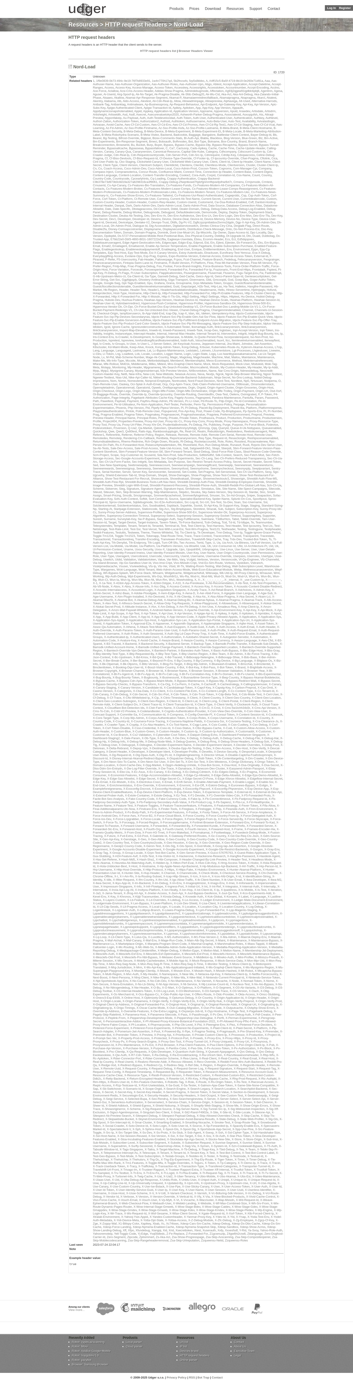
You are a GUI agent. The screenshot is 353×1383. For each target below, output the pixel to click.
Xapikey (146, 1223)
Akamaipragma (229, 97)
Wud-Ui (242, 576)
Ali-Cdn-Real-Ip (162, 101)
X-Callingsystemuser (253, 684)
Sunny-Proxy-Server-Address (117, 512)
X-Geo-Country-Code (201, 839)
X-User (215, 1186)
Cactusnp (182, 148)
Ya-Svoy (253, 1230)
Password (271, 397)
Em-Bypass (271, 242)
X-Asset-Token (264, 623)
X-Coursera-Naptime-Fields (184, 721)
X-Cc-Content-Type (240, 691)
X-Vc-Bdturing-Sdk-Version (225, 1193)
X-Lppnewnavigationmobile (206, 923)
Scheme (98, 488)
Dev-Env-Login (222, 215)
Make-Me (99, 360)
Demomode (209, 212)
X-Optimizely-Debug (154, 997)
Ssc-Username (252, 502)
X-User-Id (275, 1186)
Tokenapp (152, 536)
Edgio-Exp (185, 242)
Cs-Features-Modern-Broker (124, 188)
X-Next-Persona (119, 977)
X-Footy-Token (209, 812)
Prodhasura (206, 418)
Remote (183, 434)
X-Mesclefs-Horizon (222, 954)
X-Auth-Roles (129, 633)
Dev (146, 215)
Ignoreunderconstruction (147, 327)
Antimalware (135, 104)
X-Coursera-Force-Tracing (148, 721)
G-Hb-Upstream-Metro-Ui (109, 276)
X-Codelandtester (148, 711)
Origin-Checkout (103, 391)
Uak (203, 546)
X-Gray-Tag (100, 852)
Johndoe (247, 343)
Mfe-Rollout (111, 364)
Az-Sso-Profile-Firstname (140, 128)
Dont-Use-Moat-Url (182, 232)
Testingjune (255, 529)
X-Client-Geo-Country (236, 697)
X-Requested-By (163, 1072)
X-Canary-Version (129, 687)
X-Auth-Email (245, 627)
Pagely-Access (184, 397)
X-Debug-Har (270, 738)
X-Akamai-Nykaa (203, 600)
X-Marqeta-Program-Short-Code (166, 943)
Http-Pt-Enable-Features (227, 293)
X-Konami (230, 896)
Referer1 (98, 434)
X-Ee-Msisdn (117, 782)
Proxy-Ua (114, 424)
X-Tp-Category (226, 1163)
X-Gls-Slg (169, 846)
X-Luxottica (155, 937)
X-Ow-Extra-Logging (163, 1011)
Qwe (111, 431)
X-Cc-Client (157, 691)
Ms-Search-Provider (175, 367)
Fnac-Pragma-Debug (141, 266)
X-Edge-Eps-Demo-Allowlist (260, 775)
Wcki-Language (126, 569)
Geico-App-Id (204, 276)
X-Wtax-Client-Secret (183, 1213)
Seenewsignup (125, 468)
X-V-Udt (160, 1193)
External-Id (261, 256)
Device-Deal (181, 219)
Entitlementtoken (214, 249)
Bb (274, 134)
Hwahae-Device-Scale (213, 300)
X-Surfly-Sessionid (140, 1146)
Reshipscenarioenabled (262, 438)
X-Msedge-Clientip (143, 970)
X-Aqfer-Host (244, 623)
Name (213, 370)
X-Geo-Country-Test (116, 842)
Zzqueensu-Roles (236, 1240)
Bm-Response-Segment (131, 141)
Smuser (214, 495)
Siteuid (97, 492)
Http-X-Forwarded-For (125, 296)
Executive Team (244, 1351)
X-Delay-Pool (270, 745)
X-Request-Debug (160, 1068)
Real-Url (190, 431)
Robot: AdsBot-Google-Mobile (91, 1351)
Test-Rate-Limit (118, 529)
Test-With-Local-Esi (170, 529)
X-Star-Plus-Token (239, 1136)
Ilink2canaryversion (253, 327)
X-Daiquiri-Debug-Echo (202, 734)
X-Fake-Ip (194, 798)
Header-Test (138, 289)
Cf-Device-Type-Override (175, 158)
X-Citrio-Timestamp (173, 697)
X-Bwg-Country (229, 677)
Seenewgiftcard (207, 465)
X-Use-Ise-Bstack (153, 1186)
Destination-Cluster (105, 215)
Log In (331, 8)
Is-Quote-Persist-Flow (209, 337)
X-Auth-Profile (217, 630)
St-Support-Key (229, 505)
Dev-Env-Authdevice (180, 215)
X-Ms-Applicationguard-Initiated (183, 967)
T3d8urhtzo (222, 519)
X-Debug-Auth (209, 738)
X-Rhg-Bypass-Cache (213, 1078)
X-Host (133, 866)
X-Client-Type (204, 704)
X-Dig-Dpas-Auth (144, 755)
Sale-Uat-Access (170, 448)
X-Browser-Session (201, 670)
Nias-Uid (121, 377)
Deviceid (111, 222)
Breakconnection (104, 145)
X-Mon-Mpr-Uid (254, 960)
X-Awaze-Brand (169, 640)
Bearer (97, 138)
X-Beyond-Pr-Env (161, 660)
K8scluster (99, 347)
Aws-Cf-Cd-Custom (137, 124)
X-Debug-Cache (230, 738)
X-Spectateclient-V (119, 1129)
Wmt (277, 573)
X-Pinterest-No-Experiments (190, 1028)
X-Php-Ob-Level (182, 1024)
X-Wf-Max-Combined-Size (230, 1203)
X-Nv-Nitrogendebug (116, 987)
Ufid (239, 546)
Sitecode (274, 488)
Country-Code (102, 178)
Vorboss (229, 563)
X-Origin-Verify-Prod (269, 1001)
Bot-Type (200, 141)
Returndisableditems (106, 441)
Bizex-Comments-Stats (167, 138)
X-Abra (126, 586)
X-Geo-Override (209, 842)
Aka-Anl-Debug (243, 94)
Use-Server (242, 549)
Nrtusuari (256, 380)
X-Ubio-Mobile (206, 1176)
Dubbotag (268, 236)
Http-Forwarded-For (197, 293)
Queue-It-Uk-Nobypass (245, 428)
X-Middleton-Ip (203, 957)
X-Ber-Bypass (139, 660)
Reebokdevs (234, 431)
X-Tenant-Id (178, 1152)
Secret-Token (272, 461)
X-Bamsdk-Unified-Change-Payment (159, 647)
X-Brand (240, 667)
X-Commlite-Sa (127, 714)
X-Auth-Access (225, 627)
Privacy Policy (176, 1378)
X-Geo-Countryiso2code (146, 842)
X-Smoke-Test (221, 1122)
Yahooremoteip (102, 1233)
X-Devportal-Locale (251, 751)
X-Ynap (241, 1216)
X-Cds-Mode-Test (250, 694)
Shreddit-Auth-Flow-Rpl (108, 482)
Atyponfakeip (112, 118)
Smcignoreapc (142, 495)
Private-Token (188, 418)
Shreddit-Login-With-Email (131, 485)
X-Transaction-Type (191, 1166)
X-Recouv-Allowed (180, 1061)
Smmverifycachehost (167, 495)
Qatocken (160, 428)
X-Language (258, 896)
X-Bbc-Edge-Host (251, 650)
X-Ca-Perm (179, 684)
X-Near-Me (186, 974)
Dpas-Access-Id (238, 232)
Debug (205, 209)
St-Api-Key (210, 505)
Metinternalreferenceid (257, 360)
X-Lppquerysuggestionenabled (184, 930)
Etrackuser (211, 252)
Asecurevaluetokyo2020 (163, 114)
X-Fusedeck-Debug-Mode (249, 832)
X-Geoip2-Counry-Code (126, 846)
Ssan (237, 502)
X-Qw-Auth (119, 1055)
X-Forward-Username (134, 825)
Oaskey (124, 384)
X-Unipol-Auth (207, 1179)
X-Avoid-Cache (147, 640)
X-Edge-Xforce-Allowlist (230, 778)
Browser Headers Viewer (196, 51)
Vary (182, 559)
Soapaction (264, 495)
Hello (221, 289)
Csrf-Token (109, 198)
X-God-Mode (202, 846)
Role (221, 441)
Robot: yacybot (81, 1360)
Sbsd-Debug (201, 451)
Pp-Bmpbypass (231, 411)
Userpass (239, 556)
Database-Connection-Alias (244, 205)
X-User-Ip (161, 1190)
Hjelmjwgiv (258, 289)
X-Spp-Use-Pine (242, 1129)
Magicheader (201, 357)
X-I (116, 876)
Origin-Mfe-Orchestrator (191, 391)
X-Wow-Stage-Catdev (216, 1206)
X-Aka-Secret (245, 596)
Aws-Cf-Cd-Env (161, 124)
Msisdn (214, 367)
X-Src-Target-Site (126, 1132)
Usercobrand (139, 556)
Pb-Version (176, 401)
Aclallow (113, 91)
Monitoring (119, 367)
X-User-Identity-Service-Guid (134, 1190)
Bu (133, 145)
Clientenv (186, 165)
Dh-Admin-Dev (265, 222)
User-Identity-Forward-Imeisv (126, 552)
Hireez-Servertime (238, 289)
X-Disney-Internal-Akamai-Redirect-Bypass (137, 758)
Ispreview (127, 340)
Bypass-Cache (184, 145)
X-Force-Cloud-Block (167, 815)
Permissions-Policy (219, 404)
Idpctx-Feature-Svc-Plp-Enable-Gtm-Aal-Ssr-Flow (183, 316)
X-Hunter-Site (130, 873)
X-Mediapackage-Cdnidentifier (136, 950)
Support (255, 9)
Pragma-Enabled (112, 414)
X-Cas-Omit (265, 687)
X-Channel (168, 873)
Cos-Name (243, 175)
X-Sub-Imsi (270, 1139)
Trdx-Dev (236, 539)
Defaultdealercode (188, 212)
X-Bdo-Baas (249, 657)
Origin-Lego (123, 391)
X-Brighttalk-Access (259, 667)
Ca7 (172, 148)
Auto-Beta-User (217, 121)
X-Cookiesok (274, 714)
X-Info (138, 886)
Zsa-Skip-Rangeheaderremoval (148, 1240)
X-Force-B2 (145, 815)
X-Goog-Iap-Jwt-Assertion (229, 846)
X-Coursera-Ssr (214, 721)
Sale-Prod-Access (146, 448)
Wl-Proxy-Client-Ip (246, 573)
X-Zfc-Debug (223, 1220)
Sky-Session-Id (237, 492)
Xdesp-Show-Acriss (252, 1227)
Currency (163, 198)
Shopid (162, 475)
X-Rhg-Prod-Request (243, 1078)
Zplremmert (146, 1237)
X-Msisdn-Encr (180, 970)
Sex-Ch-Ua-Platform (250, 472)
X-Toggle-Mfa (154, 1163)
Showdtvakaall (179, 478)
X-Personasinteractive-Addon (122, 1021)
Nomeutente (135, 380)
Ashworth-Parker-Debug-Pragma (201, 114)
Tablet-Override (250, 519)
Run (201, 445)
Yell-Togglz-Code (125, 1233)
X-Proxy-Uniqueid (220, 1041)
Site (217, 488)
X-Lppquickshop (251, 930)
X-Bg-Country (183, 660)
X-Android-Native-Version (166, 610)
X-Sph (136, 1129)
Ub (209, 546)
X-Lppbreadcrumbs (224, 913)
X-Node (234, 981)
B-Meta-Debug (133, 131)
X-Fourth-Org (152, 829)
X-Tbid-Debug (225, 1149)
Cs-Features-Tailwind (159, 195)
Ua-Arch (227, 542)
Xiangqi (156, 1230)
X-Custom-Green (143, 731)
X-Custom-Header (168, 731)
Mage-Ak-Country (157, 357)
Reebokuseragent (255, 431)
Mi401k (125, 364)
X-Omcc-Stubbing (268, 994)
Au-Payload (130, 118)
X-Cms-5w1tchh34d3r (236, 707)
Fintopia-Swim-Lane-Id (138, 263)
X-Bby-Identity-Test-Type (109, 654)
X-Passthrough (198, 1014)
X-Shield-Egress (140, 1105)
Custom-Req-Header (161, 202)
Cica (274, 158)
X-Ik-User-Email (231, 879)
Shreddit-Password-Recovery (169, 485)
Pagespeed (203, 397)
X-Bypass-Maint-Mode (158, 681)
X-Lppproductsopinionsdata (145, 930)
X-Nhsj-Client (140, 977)
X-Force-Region (172, 819)
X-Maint (220, 940)
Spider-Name (220, 498)
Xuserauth (209, 1230)
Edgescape (169, 242)
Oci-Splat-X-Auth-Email (145, 384)
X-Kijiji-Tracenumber (145, 896)
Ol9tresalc (242, 384)
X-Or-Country (203, 997)
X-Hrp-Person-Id (267, 866)
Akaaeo (108, 97)
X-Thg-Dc (153, 1159)
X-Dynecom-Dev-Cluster (209, 768)
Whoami (157, 573)
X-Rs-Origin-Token (220, 1082)
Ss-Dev (228, 502)
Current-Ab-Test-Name (185, 198)
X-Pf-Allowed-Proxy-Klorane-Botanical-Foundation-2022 (179, 1021)
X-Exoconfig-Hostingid (166, 788)
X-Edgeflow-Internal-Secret (264, 778)
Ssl (265, 502)
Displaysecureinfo (174, 229)
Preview (268, 414)
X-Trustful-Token (241, 1169)
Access (109, 87)
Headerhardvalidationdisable (179, 289)
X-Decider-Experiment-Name (172, 745)
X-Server (210, 1099)
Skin (118, 492)
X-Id (238, 876)
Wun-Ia (114, 579)
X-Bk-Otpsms (128, 664)
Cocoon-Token (207, 168)
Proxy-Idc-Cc (173, 421)
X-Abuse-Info (140, 586)
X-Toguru (197, 1163)
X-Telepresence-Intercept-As (119, 1152)
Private (173, 418)
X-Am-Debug (166, 606)
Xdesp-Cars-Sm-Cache (195, 1223)
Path (96, 401)
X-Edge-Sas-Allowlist (120, 778)
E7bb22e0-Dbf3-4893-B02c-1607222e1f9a (138, 239)
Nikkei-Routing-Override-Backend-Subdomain (183, 377)
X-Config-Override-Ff (198, 714)
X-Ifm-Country (145, 879)
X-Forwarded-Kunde (205, 825)
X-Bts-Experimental (268, 674)
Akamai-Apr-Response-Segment (146, 97)
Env (229, 249)
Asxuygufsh (250, 114)
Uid (271, 546)
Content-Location (130, 175)
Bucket (140, 145)
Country (266, 175)
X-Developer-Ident (158, 751)
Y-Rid (242, 1230)
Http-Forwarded (172, 293)
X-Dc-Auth (164, 738)
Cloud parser (134, 1347)
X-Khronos (124, 896)
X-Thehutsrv (137, 1159)
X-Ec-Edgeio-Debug (225, 772)
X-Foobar (192, 812)
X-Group (114, 852)
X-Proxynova (259, 1041)
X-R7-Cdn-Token (139, 1055)
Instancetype (123, 333)
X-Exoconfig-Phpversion (227, 788)
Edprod (198, 242)
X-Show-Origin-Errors (254, 1105)
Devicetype (125, 222)
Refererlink (113, 434)
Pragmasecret (170, 414)
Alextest (145, 101)
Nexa (200, 374)
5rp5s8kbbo (196, 80)
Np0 (246, 380)
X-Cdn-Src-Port (159, 694)
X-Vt (176, 1200)
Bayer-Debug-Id (261, 134)
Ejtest (220, 242)
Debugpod (168, 212)
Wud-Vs (254, 576)
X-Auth (210, 627)
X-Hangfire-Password (241, 856)
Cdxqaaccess (246, 155)
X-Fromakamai (199, 832)
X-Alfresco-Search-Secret (135, 603)
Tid (176, 532)
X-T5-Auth (270, 1146)
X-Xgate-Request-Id (211, 1213)
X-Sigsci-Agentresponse (122, 1112)
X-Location (189, 906)
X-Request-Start (244, 1068)
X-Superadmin (117, 1146)
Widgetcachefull (193, 573)
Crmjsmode (252, 182)
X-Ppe (186, 1031)
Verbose (202, 559)
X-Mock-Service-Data (229, 960)
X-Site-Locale (241, 1112)
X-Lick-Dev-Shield (185, 903)
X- (199, 579)
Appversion (221, 111)
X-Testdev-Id (194, 1156)
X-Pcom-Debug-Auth (237, 1014)
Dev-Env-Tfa (261, 215)
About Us (240, 1347)
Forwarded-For (177, 269)
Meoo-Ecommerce (218, 360)
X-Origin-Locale (110, 1001)
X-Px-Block (264, 1048)
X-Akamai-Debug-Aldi (148, 600)
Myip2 (105, 370)
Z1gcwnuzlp (217, 1233)
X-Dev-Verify (257, 748)
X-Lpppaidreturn (187, 927)
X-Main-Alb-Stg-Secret (199, 940)
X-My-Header (149, 974)
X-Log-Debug (254, 906)
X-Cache (193, 684)
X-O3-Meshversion (188, 991)
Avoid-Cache (114, 124)
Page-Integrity (121, 397)
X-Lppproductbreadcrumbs (254, 927)
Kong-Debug (190, 347)
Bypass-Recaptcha (224, 145)
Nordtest (236, 380)
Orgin (191, 387)
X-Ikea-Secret (102, 883)
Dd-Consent (161, 209)
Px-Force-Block (254, 424)
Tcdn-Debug (212, 522)
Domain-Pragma (145, 232)
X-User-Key (176, 1190)
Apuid (234, 111)
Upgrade (172, 549)
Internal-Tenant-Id (208, 333)
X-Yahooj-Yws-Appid (134, 1216)
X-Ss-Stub (176, 1132)
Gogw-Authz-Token (262, 279)
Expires (162, 256)
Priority (162, 418)
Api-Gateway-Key (230, 104)
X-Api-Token (149, 613)
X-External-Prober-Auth (108, 795)
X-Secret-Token (197, 1092)
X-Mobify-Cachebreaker (149, 960)
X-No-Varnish (202, 981)
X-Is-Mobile (245, 890)
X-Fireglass (186, 809)
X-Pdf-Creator (261, 1014)
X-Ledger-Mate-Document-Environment (257, 900)
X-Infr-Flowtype (153, 886)
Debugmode (152, 212)
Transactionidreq (123, 539)
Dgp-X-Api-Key (245, 222)
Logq (212, 354)
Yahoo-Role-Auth (271, 1230)
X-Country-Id (121, 721)
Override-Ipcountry (160, 394)
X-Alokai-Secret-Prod (106, 606)
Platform (251, 407)
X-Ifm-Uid (161, 879)
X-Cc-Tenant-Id (264, 691)
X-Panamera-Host (134, 1014)
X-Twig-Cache (143, 1176)
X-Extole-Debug (161, 795)
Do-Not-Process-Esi (247, 229)
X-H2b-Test (146, 856)
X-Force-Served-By (230, 819)
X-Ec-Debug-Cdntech (196, 772)
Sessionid (174, 472)
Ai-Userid (109, 94)
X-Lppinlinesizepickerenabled (158, 920)
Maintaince (249, 357)
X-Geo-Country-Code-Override (236, 839)
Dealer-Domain (189, 209)
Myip (96, 370)
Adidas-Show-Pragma (169, 91)
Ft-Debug (110, 273)
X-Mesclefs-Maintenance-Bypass (258, 954)
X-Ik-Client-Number (207, 879)
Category (211, 151)
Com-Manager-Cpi (245, 168)
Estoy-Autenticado (191, 252)
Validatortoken (147, 559)
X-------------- (273, 579)
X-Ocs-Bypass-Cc (147, 994)
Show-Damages (179, 475)
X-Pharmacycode (159, 1024)
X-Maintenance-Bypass (263, 940)
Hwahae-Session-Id (266, 300)
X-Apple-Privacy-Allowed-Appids (216, 616)
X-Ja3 (96, 893)
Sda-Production (187, 455)
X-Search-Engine (174, 1088)
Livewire (274, 350)
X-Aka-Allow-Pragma (221, 596)
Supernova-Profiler (150, 512)
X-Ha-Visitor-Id (164, 856)
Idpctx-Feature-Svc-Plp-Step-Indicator (237, 323)
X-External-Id (242, 792)
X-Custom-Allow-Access (249, 728)
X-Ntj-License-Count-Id (213, 984)
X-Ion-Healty (169, 890)
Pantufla (247, 397)
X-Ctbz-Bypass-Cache (207, 728)
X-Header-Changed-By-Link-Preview (202, 859)
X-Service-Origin (199, 1102)
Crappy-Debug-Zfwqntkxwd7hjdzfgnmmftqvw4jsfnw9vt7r (195, 182)
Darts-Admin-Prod (195, 205)
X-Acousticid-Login (140, 589)
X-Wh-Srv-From (259, 1203)
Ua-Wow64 (191, 546)
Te (252, 522)
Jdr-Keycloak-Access (186, 343)
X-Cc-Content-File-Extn (182, 691)
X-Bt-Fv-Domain (222, 674)
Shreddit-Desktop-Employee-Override (239, 482)
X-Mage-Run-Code (170, 940)
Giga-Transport (178, 279)
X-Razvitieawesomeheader (241, 1055)
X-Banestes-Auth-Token (193, 650)
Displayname (152, 229)
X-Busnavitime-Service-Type (199, 677)
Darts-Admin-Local (169, 205)
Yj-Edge (143, 1233)
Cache (212, 148)
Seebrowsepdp (137, 465)
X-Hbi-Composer (166, 859)
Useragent (122, 556)
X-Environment (165, 785)
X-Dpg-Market (152, 765)
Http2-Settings (210, 296)
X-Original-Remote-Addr (221, 1004)
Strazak (211, 509)
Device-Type (250, 219)
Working (98, 576)
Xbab (156, 1223)
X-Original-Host (176, 1004)
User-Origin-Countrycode (233, 552)
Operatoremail (125, 387)
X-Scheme (134, 1109)
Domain (128, 232)
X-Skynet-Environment (150, 1119)
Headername (207, 289)
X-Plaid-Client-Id (220, 1028)
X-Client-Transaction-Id (178, 704)
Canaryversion (142, 151)
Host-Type (120, 293)
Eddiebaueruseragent (107, 242)
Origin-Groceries (246, 387)
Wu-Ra (184, 576)
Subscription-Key (247, 509)
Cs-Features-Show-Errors (127, 195)
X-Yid (230, 1216)
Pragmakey (152, 414)
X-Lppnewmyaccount (138, 923)
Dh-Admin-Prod (121, 225)
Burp (150, 145)
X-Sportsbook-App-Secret (214, 1129)
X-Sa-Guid (172, 1085)
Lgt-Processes (241, 350)
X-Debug (192, 738)
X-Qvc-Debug (245, 1051)
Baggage (195, 134)
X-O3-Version (238, 991)
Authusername (195, 121)
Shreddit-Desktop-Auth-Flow (195, 482)
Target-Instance (148, 522)
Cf (106, 158)
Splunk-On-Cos (241, 498)
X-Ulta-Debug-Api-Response (139, 1179)
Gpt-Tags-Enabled (133, 283)
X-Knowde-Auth (193, 896)
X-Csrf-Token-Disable (116, 728)
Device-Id (196, 219)
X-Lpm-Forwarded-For (210, 910)
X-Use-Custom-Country (125, 1186)
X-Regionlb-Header (252, 1065)
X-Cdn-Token (179, 694)
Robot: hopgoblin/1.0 (85, 1356)
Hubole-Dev (112, 300)
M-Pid (110, 357)
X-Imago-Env (216, 883)
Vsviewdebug (138, 566)
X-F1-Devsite (196, 795)
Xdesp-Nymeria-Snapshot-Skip (196, 1227)
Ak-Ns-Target (144, 94)
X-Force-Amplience (259, 812)
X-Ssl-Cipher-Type (237, 1132)
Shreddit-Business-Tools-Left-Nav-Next (150, 482)
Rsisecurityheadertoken (160, 445)
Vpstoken (243, 563)
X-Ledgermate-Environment (111, 903)
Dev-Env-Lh (203, 215)
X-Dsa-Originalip (249, 765)
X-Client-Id (173, 701)
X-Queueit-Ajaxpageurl (220, 1051)
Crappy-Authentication (181, 178)
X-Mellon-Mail (210, 950)
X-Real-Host (267, 1058)
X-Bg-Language (242, 660)
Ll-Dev (97, 354)
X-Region (206, 1065)
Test (183, 525)
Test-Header (233, 525)
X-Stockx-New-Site (218, 1139)
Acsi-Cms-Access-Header (136, 91)
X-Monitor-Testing (216, 964)
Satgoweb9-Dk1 (200, 448)
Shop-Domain (147, 475)
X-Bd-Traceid (173, 657)
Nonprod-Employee (157, 380)
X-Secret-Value (219, 1092)
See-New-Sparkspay (113, 465)
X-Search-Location (223, 1088)
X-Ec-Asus (138, 772)
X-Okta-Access (245, 994)
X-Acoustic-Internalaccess (110, 589)
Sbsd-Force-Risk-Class (226, 451)
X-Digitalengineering (186, 755)
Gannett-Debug (168, 276)
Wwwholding (184, 579)
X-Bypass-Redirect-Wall (240, 681)
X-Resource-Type (135, 1075)
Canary (108, 151)
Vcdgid (191, 559)
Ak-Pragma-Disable (167, 94)
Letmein (205, 350)
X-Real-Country (228, 1058)
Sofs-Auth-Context (126, 498)
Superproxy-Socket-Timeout (222, 515)
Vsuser (123, 566)
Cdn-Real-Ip (121, 155)
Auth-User (199, 118)
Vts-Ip (152, 566)
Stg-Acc (164, 509)
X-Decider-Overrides (246, 745)
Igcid (107, 327)
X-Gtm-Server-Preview (191, 852)
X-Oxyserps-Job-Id (191, 1011)
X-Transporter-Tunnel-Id (254, 1166)
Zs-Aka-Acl (163, 1237)
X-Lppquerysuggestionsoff (223, 930)
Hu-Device (248, 296)
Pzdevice (272, 424)
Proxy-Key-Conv (194, 421)
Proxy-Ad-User (154, 421)
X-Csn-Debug (258, 724)
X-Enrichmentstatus (119, 785)
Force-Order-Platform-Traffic (251, 266)
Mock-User (243, 364)
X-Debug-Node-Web (158, 741)
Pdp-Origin (226, 401)
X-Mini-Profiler (244, 957)
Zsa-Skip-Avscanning (219, 1237)
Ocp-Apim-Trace (180, 384)
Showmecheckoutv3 (216, 478)
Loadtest (127, 354)
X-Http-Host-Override (127, 869)
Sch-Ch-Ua (274, 485)
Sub (220, 509)
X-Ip (216, 890)
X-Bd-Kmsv (140, 657)
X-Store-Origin (252, 1139)
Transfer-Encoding (147, 539)
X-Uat (158, 1176)
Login (187, 354)
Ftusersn (229, 273)
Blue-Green (249, 138)
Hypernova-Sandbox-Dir (220, 303)
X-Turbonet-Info (122, 1176)
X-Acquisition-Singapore (170, 589)
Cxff (250, 202)
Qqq (214, 428)
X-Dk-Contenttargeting (229, 758)
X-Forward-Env (239, 822)
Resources (235, 9)
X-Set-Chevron (263, 1102)
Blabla (204, 138)
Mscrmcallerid (199, 367)
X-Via (206, 1196)
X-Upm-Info (191, 1183)
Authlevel (271, 118)
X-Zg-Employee (243, 1220)
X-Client (192, 697)
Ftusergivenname (195, 273)
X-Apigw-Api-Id (203, 613)
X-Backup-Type (201, 643)
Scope (114, 455)
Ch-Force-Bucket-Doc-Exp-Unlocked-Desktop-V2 (166, 306)
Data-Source (216, 205)
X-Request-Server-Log (188, 1068)
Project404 (110, 421)
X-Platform (260, 1028)
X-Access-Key (200, 586)
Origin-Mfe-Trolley (220, 391)
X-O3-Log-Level (164, 991)
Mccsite (131, 360)
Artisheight (99, 114)
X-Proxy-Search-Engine (141, 1041)
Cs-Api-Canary (116, 185)
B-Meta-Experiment (177, 131)
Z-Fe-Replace (175, 1233)
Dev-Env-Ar (158, 215)
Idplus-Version (272, 323)
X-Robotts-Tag (174, 1082)
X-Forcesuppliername (174, 822)
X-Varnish (200, 1193)
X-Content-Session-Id (250, 714)
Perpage (238, 404)
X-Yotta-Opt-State (151, 1220)
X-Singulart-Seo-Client (154, 1112)
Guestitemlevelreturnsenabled (152, 286)
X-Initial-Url (192, 886)
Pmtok (130, 411)
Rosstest (240, 441)
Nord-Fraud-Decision (201, 380)
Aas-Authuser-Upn (191, 84)
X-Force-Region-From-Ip (200, 819)
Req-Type (204, 438)
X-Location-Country (231, 906)
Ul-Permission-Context (107, 549)
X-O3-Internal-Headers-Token (132, 991)
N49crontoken (198, 370)
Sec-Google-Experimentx (177, 458)
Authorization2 (149, 121)
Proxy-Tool (99, 424)
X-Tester (209, 1156)
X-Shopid (183, 1105)
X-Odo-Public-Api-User (175, 994)
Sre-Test (215, 502)
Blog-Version (232, 138)
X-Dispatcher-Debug (180, 758)
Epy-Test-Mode (137, 252)
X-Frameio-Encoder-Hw (259, 829)
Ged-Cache (186, 276)
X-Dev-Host (240, 748)
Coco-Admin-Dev (135, 168)
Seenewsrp (143, 468)
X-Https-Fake (184, 869)
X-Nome (268, 981)
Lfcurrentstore (221, 350)
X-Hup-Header (150, 873)
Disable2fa (99, 229)
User (254, 549)
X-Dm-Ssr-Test (195, 761)
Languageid (123, 350)
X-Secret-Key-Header (148, 1092)
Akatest (271, 97)
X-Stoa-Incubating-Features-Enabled (141, 1139)
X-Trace (262, 1163)
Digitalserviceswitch (185, 225)
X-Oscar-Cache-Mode (150, 1007)
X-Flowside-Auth (233, 809)
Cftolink (265, 158)
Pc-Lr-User (192, 401)
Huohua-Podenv (132, 300)
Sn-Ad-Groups (235, 495)
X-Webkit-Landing (184, 1203)
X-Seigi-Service (113, 1099)
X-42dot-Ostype (160, 583)
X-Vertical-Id (184, 1196)
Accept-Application (235, 84)
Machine (217, 357)
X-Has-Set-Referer (105, 859)
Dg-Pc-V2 (185, 222)
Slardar (253, 492)
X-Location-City (207, 906)
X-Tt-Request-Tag (211, 1173)
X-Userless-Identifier (258, 1190)
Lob (137, 354)
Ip (281, 333)
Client (213, 161)
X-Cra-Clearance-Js (265, 721)
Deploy (222, 212)
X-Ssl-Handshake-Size (265, 1132)
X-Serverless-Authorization (125, 1102)
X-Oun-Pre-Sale (211, 1007)
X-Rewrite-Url (175, 1078)
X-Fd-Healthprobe (257, 802)
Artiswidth (114, 114)
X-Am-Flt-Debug (186, 606)
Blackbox (216, 138)
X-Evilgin (262, 785)
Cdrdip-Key (228, 155)
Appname (206, 111)
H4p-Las (216, 286)
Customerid (205, 202)
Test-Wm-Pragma (196, 529)
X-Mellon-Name (230, 950)
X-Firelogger (203, 809)
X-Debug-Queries (184, 741)
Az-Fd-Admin (114, 128)
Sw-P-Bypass (146, 519)
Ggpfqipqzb (129, 279)
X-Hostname (147, 866)
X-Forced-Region (147, 822)
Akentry (97, 101)
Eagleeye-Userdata (179, 239)
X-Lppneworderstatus (239, 923)
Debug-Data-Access (224, 209)
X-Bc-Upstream (122, 657)
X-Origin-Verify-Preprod (238, 1001)
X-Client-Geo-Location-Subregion (114, 701)
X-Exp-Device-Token (187, 792)
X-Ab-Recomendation (219, 583)
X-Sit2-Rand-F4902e (195, 1112)
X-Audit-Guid (195, 627)
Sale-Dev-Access (121, 448)
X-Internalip (268, 886)
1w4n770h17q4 (162, 80)
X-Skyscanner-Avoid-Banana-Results (190, 1119)
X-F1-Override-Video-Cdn (223, 795)
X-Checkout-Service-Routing (238, 873)
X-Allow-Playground (204, 603)
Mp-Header (134, 367)
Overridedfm (206, 394)
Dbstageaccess (142, 209)
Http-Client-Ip (152, 293)
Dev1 (112, 219)
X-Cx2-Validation (141, 734)
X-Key (111, 896)
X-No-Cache (138, 981)
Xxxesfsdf (231, 1230)
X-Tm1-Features (133, 1163)
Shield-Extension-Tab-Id (121, 475)
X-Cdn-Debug (119, 694)
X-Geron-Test (152, 846)
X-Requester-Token (188, 1072)
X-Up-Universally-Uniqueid (145, 1183)
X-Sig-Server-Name (186, 1109)
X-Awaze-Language (244, 640)
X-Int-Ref (215, 886)
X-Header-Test (237, 859)
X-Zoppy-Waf (108, 1223)
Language (107, 350)
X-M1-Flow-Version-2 (204, 937)
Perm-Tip (200, 404)
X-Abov (115, 586)
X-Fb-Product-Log (199, 802)
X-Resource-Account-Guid (256, 1072)
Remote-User (263, 434)
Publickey (215, 424)
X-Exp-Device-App (257, 788)
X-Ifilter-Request (123, 879)
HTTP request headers (136, 24)
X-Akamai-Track (251, 600)
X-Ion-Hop (185, 890)
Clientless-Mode (215, 165)
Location (157, 354)
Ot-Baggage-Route (105, 394)
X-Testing (222, 1156)
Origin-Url (262, 391)
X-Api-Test (132, 613)
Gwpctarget (188, 286)
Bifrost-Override (129, 138)
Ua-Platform (147, 546)
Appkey (148, 111)
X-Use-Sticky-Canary (195, 1186)
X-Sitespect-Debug (145, 1115)
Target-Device (127, 522)
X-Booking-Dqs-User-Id (128, 667)
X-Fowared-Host (219, 829)
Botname (213, 141)
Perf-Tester (171, 404)
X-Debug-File (251, 738)
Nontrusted (179, 380)
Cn (95, 168)
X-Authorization (171, 637)
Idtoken (97, 327)
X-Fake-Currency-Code (171, 798)
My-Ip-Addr (270, 367)
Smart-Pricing (112, 495)
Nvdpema (270, 380)
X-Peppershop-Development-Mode (149, 1018)
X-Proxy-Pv (117, 1041)
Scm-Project (101, 455)
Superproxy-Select (163, 515)
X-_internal (231, 579)
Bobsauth (165, 141)
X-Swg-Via (189, 1146)
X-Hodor (253, 863)
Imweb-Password (174, 330)
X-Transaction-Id (166, 1166)
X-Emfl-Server (183, 782)
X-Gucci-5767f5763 (220, 852)
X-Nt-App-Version (167, 984)
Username (197, 556)
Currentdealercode (252, 198)
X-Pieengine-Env (214, 1024)
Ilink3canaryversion (105, 330)
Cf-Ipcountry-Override (225, 158)
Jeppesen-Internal (213, 343)
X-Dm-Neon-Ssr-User (151, 761)
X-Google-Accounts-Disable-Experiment (135, 849)
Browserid (122, 145)
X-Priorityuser (181, 1034)
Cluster (250, 165)
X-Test (210, 1152)
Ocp (165, 384)
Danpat (119, 205)
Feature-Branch (212, 259)
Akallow (119, 97)
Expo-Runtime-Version (183, 256)
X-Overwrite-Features (135, 1011)
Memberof (176, 360)
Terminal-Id (172, 525)
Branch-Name (257, 141)
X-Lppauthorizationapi (196, 913)
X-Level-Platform (161, 903)
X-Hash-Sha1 (145, 859)
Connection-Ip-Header (217, 171)
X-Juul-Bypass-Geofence (200, 893)
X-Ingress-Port (174, 886)
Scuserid (150, 455)
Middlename (139, 364)
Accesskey (181, 87)
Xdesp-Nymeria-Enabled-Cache (153, 1227)
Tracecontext (221, 536)
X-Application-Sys (269, 616)
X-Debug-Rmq (207, 741)
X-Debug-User (108, 745)
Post (199, 411)
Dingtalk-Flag (242, 225)
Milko (152, 364)
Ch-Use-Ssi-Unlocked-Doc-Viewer (156, 310)
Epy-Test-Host (117, 252)
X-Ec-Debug (173, 772)
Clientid (198, 165)
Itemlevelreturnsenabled (247, 340)
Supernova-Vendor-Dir (212, 512)
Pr (264, 411)
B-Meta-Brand (229, 128)
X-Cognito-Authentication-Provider (183, 711)
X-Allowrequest (249, 603)
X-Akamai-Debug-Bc (177, 600)
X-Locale (174, 906)
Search (237, 455)
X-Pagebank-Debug (259, 1011)
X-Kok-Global (213, 896)
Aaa (267, 80)
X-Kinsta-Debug (170, 896)
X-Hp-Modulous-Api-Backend (218, 866)
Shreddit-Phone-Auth (202, 485)
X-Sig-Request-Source (157, 1109)
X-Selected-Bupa (136, 1099)
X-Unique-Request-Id (261, 1179)
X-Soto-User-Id (178, 1125)
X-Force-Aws (127, 815)
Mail (227, 357)
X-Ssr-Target (184, 1136)
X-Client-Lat (189, 701)
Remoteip (115, 438)
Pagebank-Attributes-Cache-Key (152, 397)
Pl (182, 407)
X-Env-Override (144, 785)
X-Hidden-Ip (160, 863)
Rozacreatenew (257, 441)
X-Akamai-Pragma (228, 600)
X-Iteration (274, 890)
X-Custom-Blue (121, 731)
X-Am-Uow (206, 606)
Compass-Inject (103, 171)
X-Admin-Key (261, 589)
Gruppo (228, 283)
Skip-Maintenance (165, 492)
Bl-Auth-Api (191, 138)
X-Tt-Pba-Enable (187, 1173)
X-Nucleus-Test (240, 984)
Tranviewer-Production (175, 539)
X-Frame (237, 829)
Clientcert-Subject (150, 165)
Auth (143, 118)
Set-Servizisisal (225, 472)
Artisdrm (270, 111)
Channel (247, 310)
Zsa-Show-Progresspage (188, 1237)
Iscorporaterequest (236, 337)
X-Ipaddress (229, 890)
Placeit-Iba (237, 407)
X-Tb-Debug (189, 1149)
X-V (151, 1193)
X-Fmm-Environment (259, 809)
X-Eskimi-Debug (216, 785)
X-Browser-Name (176, 670)
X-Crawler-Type (114, 724)
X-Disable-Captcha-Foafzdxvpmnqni (248, 755)
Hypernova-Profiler (191, 303)
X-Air (169, 596)
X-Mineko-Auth (223, 957)
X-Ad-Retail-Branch (220, 589)
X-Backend (129, 643)
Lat (149, 350)
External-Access (210, 256)
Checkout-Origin (107, 313)
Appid (138, 111)
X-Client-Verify (223, 704)
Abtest (217, 84)
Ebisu (197, 239)
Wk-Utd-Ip (226, 573)
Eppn (254, 249)
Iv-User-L (143, 343)
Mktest (161, 364)
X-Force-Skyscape (256, 819)
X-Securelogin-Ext (131, 1095)
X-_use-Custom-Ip (252, 579)
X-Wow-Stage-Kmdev (210, 1210)
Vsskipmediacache (105, 566)
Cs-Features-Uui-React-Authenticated (198, 195)
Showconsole (159, 478)
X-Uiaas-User (101, 1179)
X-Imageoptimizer (194, 883)
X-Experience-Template (217, 792)
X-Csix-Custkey (238, 724)
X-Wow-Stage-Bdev (187, 1206)
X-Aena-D (188, 593)
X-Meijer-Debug (168, 950)
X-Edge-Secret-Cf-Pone (197, 778)
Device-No (233, 219)
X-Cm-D (204, 707)
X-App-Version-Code (180, 616)
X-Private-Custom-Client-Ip (209, 1034)
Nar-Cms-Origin (228, 370)
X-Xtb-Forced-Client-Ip (259, 1213)
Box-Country (229, 141)
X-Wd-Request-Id (247, 1200)
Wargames (108, 569)
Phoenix (121, 407)
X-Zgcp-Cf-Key (264, 1220)
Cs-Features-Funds (178, 185)
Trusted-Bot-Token (255, 539)
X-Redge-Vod (107, 1065)
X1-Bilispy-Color (128, 1223)
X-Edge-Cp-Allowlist (196, 775)
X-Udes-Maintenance (266, 1176)
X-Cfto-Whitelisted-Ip (136, 697)
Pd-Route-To (209, 401)
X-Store (237, 1139)
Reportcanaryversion (183, 438)
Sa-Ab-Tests (101, 448)
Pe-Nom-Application (150, 404)
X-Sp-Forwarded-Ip (215, 1125)
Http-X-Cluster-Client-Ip (260, 293)
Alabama (109, 101)
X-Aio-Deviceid (155, 596)
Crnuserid (99, 185)
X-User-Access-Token (235, 1186)
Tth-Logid (154, 542)
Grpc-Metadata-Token (207, 283)
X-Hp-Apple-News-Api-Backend (177, 866)
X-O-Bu (155, 987)
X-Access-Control (178, 586)
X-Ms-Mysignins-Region (258, 967)
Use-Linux (226, 549)
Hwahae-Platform (241, 300)
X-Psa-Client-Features (190, 1045)
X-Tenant (163, 1152)
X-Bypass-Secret (269, 681)
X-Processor (236, 1034)
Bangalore (208, 134)
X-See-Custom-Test (230, 1095)
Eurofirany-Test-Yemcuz (235, 252)
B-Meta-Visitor (149, 134)
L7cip (278, 347)
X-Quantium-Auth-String (188, 1051)
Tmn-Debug (224, 532)
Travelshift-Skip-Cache (206, 539)
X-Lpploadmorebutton (193, 920)
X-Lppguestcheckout (182, 916)
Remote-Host (244, 434)
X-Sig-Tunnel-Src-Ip (213, 1109)
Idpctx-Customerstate (250, 313)
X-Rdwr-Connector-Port (125, 1058)
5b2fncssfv (180, 80)
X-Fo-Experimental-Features (165, 812)
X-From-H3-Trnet (153, 832)
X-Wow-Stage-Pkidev (239, 1210)
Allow (177, 101)
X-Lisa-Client (207, 903)
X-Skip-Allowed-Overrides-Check (218, 1115)
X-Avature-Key (126, 640)
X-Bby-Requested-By (140, 654)
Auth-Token (183, 118)
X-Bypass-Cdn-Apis (129, 681)
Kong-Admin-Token (167, 347)
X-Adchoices (243, 589)
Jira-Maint (233, 343)
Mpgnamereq (152, 367)
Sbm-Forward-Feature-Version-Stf (141, 451)
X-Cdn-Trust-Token (201, 694)
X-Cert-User (271, 694)
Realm (201, 431)
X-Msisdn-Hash (202, 970)
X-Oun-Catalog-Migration (183, 1007)
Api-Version (261, 104)
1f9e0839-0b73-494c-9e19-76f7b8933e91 (123, 80)
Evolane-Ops (133, 256)
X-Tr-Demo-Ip (247, 1163)
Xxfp (220, 1230)
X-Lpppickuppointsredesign (217, 927)
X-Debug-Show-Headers (234, 741)
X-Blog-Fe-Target (171, 664)
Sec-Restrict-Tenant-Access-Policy (209, 461)
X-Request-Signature (218, 1068)
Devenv (156, 219)
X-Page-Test (237, 1011)
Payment (132, 401)
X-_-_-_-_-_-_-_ (213, 579)
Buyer (158, 145)
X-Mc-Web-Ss (144, 947)
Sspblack (173, 505)
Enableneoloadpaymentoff (143, 249)
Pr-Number (275, 411)
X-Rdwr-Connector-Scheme (161, 1058)
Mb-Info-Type (115, 360)
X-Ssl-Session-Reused (132, 1136)
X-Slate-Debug (225, 1119)
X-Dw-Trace (166, 768)
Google (97, 283)
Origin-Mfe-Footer (163, 391)
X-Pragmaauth (226, 1031)
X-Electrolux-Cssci (148, 782)
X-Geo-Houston (174, 842)
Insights (109, 333)
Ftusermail (215, 273)
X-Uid (115, 1179)
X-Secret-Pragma (174, 1092)
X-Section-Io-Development (247, 1092)
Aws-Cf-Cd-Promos (185, 124)
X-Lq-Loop (99, 937)
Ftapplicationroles (170, 273)
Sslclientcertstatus (129, 505)
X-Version (142, 1196)
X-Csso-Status (181, 728)
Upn (182, 549)
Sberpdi (226, 448)
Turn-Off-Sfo (169, 542)
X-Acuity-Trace (196, 589)
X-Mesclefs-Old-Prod (106, 957)
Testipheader (272, 529)
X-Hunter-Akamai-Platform (244, 869)
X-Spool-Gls (171, 1129)
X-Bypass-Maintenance (189, 681)
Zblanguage (255, 1233)
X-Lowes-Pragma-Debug (178, 910)
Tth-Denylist (119, 542)
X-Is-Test (260, 890)
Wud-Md (206, 576)
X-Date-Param (130, 738)
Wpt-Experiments (139, 576)
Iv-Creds (104, 343)
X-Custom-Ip (189, 731)
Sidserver (111, 488)
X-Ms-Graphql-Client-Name (223, 967)
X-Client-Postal (228, 701)
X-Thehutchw (119, 1159)
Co (100, 168)
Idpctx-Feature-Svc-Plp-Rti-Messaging (186, 323)
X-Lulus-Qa (138, 937)
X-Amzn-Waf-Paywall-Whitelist (128, 610)
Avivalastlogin (266, 121)
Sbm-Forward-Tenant (178, 451)
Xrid (171, 1230)
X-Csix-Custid (217, 724)
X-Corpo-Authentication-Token (165, 718)
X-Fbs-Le (239, 802)
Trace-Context (202, 536)
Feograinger (271, 259)
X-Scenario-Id (132, 1088)
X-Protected (159, 1038)
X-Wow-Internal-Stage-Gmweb (153, 1206)
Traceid (236, 536)
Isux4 (220, 340)
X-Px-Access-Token (216, 1048)
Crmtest (267, 182)
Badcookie (180, 134)
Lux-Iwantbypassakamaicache (236, 354)
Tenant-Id (144, 525)
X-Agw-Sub (265, 593)
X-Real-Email (248, 1058)
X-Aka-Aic (199, 596)
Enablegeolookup (113, 249)
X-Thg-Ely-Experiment (175, 1159)
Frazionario (220, 269)
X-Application (247, 616)
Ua (218, 542)
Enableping (168, 249)
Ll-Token (108, 354)
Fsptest (271, 269)
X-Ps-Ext (148, 1045)
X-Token (210, 1163)
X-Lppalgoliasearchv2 (166, 913)
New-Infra (135, 374)
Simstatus (207, 488)
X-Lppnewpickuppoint (134, 927)
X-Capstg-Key (221, 687)
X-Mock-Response (201, 960)
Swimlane (207, 519)
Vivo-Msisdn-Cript (185, 563)
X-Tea (240, 1149)
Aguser (97, 94)
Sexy (268, 472)
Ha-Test (229, 286)
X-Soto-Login (158, 1125)
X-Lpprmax (171, 933)
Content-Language (105, 175)
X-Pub (270, 1045)
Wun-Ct (103, 579)
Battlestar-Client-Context (233, 134)
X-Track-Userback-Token (109, 1166)
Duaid (256, 236)
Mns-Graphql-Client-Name (184, 364)
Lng (117, 354)
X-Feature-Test (123, 805)
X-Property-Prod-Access (133, 1038)
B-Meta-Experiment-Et (206, 131)
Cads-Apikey (198, 148)
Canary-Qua (123, 151)
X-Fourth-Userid (172, 829)
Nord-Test (223, 380)
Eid (206, 242)
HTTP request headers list (158, 51)
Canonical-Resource (166, 151)
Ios (276, 333)
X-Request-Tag (266, 1068)
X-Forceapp (127, 822)
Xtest (197, 1230)
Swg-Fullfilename (188, 519)
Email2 (106, 246)
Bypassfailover (154, 148)
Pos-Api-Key (187, 411)
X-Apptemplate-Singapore (218, 623)
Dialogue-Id (140, 225)
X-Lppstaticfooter (247, 933)
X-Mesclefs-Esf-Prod (195, 954)
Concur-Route (148, 171)
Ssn (145, 505)
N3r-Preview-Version (173, 370)
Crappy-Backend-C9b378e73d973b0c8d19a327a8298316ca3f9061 (156, 180)
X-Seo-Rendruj (158, 1099)
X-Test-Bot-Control (228, 1152)
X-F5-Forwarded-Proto (256, 795)
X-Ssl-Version (157, 1136)
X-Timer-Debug (256, 1159)
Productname (251, 418)
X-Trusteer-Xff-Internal (214, 1169)
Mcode (141, 360)
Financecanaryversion (107, 263)
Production (235, 418)
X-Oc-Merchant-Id (122, 994)
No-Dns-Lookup (242, 377)
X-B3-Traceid (112, 643)
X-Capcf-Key (202, 687)
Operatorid (143, 387)
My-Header (255, 367)
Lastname (139, 350)
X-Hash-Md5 (127, 859)
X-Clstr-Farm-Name (159, 707)
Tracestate (267, 536)
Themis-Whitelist (162, 532)
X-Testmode (238, 1156)
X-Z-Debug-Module (200, 1220)
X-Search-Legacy (198, 1088)
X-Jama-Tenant (112, 893)
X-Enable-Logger (243, 782)
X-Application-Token (116, 623)
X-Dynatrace (183, 768)
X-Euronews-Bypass (241, 785)
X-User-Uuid (235, 1190)
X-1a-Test (105, 583)
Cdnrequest (211, 155)
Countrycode (121, 178)
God (230, 279)
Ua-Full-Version (260, 542)
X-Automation (259, 637)
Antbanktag (118, 104)
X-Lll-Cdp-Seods (107, 906)
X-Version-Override (162, 1196)
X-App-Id (143, 616)
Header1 (153, 289)
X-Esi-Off (198, 785)
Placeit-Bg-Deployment (214, 407)
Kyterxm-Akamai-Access (257, 347)
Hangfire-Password (259, 286)
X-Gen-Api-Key (109, 839)
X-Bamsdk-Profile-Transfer (230, 643)
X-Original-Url (247, 1004)
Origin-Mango (141, 391)
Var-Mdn (172, 559)
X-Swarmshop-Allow (167, 1146)
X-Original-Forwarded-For (147, 1004)
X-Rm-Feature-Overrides (147, 1082)
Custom (271, 198)
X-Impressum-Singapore (116, 886)
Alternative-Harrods (264, 101)
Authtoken (178, 121)
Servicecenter (157, 472)
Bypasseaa (136, 148)
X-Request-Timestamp (137, 1072)
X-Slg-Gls (271, 1119)
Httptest (234, 296)
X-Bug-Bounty (102, 677)
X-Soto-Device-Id (137, 1125)
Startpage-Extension (127, 509)
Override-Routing (185, 394)
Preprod (256, 414)
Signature (133, 488)
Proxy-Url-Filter (132, 424)
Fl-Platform (198, 263)
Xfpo (131, 1230)
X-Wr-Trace (114, 1213)
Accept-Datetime (259, 84)
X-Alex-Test (109, 603)
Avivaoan (99, 124)
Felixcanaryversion (250, 259)
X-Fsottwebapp (221, 832)
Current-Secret (210, 198)
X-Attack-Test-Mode (150, 627)
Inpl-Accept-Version (245, 330)
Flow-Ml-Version (261, 263)
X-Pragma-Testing (203, 1031)
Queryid (223, 428)
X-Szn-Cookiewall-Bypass (245, 1146)
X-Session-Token (241, 1102)
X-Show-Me (230, 1105)
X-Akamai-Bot (124, 600)
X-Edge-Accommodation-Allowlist (160, 775)
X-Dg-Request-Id (120, 755)
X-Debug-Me (135, 741)
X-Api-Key (249, 610)
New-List (149, 374)
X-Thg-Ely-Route (202, 1159)
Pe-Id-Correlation (245, 401)
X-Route (201, 1082)
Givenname (196, 279)
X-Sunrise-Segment (225, 1142)
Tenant (132, 525)
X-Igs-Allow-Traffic (181, 879)
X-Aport (276, 613)
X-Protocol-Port (178, 1038)
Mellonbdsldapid (158, 360)
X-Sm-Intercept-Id (118, 1122)
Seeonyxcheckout (221, 468)
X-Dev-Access (222, 748)
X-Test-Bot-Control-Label (258, 1152)
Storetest (199, 509)
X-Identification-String (257, 876)
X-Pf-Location (137, 1024)
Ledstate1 (192, 350)
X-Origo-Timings (124, 1007)
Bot (190, 141)
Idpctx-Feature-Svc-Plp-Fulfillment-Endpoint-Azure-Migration (192, 320)
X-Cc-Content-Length (212, 691)
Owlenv (234, 394)
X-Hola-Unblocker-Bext (112, 866)
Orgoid (201, 387)
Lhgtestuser (259, 350)
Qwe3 (120, 431)
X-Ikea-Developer (255, 879)
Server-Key (139, 472)
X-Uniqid (223, 1179)
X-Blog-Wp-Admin (195, 664)
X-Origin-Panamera (135, 1001)
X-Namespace (168, 974)
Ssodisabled (157, 505)
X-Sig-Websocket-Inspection (246, 1109)
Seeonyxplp (242, 468)
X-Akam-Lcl (262, 596)
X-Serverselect (154, 1102)
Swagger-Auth (166, 519)
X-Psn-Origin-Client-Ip (250, 1045)
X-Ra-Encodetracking (184, 1055)
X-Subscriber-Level (122, 1142)
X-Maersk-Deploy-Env (252, 937)
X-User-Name (194, 1190)
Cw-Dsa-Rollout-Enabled (231, 202)
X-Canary (275, 684)
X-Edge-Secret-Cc (169, 778)
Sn (223, 495)
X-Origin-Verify (158, 1001)
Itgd (95, 343)
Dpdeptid (110, 236)
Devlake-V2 (141, 222)
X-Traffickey (146, 1166)
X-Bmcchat (245, 664)
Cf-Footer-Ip (201, 158)
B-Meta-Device (154, 131)
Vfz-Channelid (269, 559)
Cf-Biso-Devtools (120, 158)
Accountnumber (236, 87)
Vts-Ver (162, 566)
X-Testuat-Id (255, 1156)
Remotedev (100, 438)
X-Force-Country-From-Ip (222, 815)
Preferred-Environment (235, 414)
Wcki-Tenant (146, 569)
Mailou (235, 357)
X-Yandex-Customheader (165, 1216)
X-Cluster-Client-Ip (185, 707)
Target (112, 522)
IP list (183, 1347)
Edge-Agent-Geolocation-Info (141, 242)
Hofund (271, 289)
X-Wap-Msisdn (224, 1200)
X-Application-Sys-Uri (236, 620)
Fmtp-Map (119, 266)
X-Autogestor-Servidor (234, 637)
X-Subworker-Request (196, 1142)
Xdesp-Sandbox (227, 1227)
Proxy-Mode (214, 421)
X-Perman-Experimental (241, 1018)
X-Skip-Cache (250, 1115)
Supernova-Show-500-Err (180, 512)
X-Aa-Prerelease (193, 583)
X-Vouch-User (148, 1200)
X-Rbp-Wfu (267, 1055)
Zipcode (132, 1237)
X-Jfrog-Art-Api (133, 893)
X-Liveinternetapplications (234, 903)
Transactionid (101, 539)
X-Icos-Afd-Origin (223, 876)
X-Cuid (227, 728)
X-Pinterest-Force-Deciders (254, 1024)
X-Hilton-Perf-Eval (182, 863)
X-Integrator (230, 886)
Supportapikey (251, 515)
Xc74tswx (172, 1223)
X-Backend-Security (151, 643)
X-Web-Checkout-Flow (133, 1203)
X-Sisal (175, 1112)
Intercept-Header (144, 333)
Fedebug (230, 259)
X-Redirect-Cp (153, 1065)
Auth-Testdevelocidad (161, 118)
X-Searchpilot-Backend (252, 1088)
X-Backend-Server (177, 643)
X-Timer (240, 1159)
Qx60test (131, 431)
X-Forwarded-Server (260, 825)
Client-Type (110, 165)
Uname (128, 549)
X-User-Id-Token (103, 1190)
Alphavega (230, 101)
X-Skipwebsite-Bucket (119, 1119)
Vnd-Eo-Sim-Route (210, 563)
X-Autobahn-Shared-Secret (200, 637)
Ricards (174, 441)
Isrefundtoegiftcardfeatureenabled (157, 340)
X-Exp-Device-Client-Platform (153, 792)
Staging (255, 505)
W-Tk (180, 566)
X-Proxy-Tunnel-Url (195, 1041)
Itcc (228, 340)
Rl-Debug (186, 441)
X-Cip (155, 697)
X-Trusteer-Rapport (151, 1169)
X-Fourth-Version (196, 829)
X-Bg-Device (222, 660)
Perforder (186, 404)
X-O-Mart (168, 987)
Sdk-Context (223, 455)
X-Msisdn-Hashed (224, 970)
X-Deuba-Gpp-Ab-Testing (185, 748)
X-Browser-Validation (229, 670)
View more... (76, 1310)
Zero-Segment (116, 1237)
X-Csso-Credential (144, 728)
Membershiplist (195, 360)
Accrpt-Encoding (258, 87)
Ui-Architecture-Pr (255, 546)
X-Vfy (197, 1196)
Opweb (156, 387)
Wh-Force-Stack (140, 573)
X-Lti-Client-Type (119, 937)
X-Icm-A (204, 876)
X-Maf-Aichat (113, 940)
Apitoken (188, 107)
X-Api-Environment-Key (226, 610)
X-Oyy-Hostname (216, 1011)
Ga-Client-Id (135, 276)
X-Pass (182, 1014)
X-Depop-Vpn (139, 748)
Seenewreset (242, 465)
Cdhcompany (227, 151)
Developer (124, 219)
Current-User (230, 198)
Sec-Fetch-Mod (254, 455)
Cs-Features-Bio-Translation (146, 185)
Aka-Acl (226, 94)
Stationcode (149, 509)
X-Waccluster (205, 1200)
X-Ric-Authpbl (267, 1078)
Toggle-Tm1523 (125, 536)
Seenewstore (161, 468)
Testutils (120, 532)
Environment (241, 249)
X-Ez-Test (179, 795)
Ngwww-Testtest (103, 377)
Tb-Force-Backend (191, 522)
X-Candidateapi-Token (178, 687)
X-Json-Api (175, 893)
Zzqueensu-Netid (212, 1240)
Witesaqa (212, 573)
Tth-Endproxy (137, 542)
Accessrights (197, 87)
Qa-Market (145, 428)
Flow (210, 263)
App (198, 107)
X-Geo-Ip (192, 842)
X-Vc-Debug (253, 1193)
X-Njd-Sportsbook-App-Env (110, 981)
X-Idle (107, 879)
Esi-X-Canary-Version (163, 252)
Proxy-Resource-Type (264, 421)
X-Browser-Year (254, 670)
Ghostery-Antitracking (152, 279)
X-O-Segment (222, 987)
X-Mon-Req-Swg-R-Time (154, 964)
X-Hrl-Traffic (247, 866)
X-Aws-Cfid (265, 640)
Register (345, 8)
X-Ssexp (208, 1132)
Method (237, 360)
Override (124, 394)
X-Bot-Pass (208, 667)
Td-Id (232, 522)
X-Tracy (132, 1166)
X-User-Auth (259, 1186)
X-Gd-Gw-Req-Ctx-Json (243, 836)
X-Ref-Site (192, 1065)
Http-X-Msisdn (150, 296)
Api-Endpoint (208, 104)
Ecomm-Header (213, 239)
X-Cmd (215, 707)
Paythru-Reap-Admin (153, 401)
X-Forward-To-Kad (263, 822)
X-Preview (145, 1034)
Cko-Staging (127, 161)
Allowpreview (213, 101)
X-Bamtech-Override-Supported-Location (211, 647)
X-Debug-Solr (260, 741)
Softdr (143, 498)
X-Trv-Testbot (120, 1173)
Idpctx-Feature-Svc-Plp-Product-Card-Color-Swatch (126, 323)
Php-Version (136, 407)
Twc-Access (187, 542)
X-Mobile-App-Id (177, 960)
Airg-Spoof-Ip (125, 94)
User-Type (107, 556)
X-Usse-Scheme (137, 1193)
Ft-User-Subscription (144, 273)
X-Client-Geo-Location (266, 697)
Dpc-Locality (258, 232)
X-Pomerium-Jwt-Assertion (132, 1031)
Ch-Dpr (128, 306)
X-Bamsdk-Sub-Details (263, 643)
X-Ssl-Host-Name (104, 1136)
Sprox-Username (120, 502)
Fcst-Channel (192, 259)
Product (221, 418)
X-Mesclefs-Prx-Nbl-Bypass (139, 957)
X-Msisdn (163, 970)
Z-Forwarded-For (197, 1233)
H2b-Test (203, 286)
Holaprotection (102, 293)
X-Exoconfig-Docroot (136, 788)
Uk (276, 546)
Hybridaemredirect (128, 303)
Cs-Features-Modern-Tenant (196, 192)
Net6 (124, 374)
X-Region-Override (226, 1065)
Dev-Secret (100, 219)
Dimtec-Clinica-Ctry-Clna (216, 225)
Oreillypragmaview (174, 387)
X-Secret (107, 1092)
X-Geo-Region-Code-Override (241, 842)
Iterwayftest (272, 340)
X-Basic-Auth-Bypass (224, 650)
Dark (129, 205)
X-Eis (131, 782)
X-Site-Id (225, 1112)
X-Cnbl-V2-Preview (123, 711)
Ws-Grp (157, 576)
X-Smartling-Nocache (196, 1122)
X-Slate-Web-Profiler (250, 1119)
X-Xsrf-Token (234, 1213)
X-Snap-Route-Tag (244, 1122)
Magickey (185, 357)
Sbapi (215, 448)
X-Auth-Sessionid (151, 633)
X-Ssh (219, 1132)
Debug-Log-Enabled (252, 209)
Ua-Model (131, 546)
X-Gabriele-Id (158, 836)
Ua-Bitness (241, 542)
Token (141, 536)
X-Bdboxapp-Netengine (198, 657)
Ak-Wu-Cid (213, 94)
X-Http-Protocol (153, 869)
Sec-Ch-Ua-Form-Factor (114, 461)
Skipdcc (184, 492)
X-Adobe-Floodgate (143, 593)
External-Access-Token (237, 256)
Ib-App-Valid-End (153, 313)
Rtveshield (190, 445)
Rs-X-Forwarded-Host (129, 445)
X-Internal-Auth (249, 886)
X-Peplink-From (115, 1018)
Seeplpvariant (261, 468)
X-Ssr (171, 1136)
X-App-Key (158, 616)
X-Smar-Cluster (142, 1122)
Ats (261, 114)
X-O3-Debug (265, 987)
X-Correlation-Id (245, 718)
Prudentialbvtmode (175, 424)
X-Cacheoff (208, 684)
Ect (233, 239)
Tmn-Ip (237, 532)
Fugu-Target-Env (247, 273)
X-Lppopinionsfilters (162, 927)
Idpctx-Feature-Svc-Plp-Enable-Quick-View (245, 316)
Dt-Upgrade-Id (235, 236)
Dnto (229, 229)
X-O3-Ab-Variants (244, 987)
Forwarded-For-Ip (200, 269)
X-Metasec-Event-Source (175, 957)
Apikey (177, 107)
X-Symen (203, 1146)
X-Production (254, 1034)
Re (181, 431)
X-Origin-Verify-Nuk (209, 1001)
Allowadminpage (193, 101)
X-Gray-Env (271, 849)
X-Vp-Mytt (165, 1200)
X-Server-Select (227, 1099)
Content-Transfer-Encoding (160, 175)
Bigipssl (146, 138)
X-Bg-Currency (202, 660)
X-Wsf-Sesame (158, 1213)
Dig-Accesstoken (160, 225)
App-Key (207, 107)
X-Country (263, 718)
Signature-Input (173, 488)
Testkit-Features (103, 532)
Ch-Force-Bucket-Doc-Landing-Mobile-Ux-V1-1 (230, 306)
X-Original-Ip (196, 1004)
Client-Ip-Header (242, 161)
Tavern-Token (168, 522)
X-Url (253, 1183)
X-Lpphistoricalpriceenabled (255, 916)
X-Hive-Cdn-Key (205, 863)
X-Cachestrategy (228, 684)
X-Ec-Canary (155, 772)
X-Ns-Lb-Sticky (144, 984)
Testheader (228, 529)
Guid (176, 286)
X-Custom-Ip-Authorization (216, 731)
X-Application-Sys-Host (141, 620)
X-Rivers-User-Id (118, 1082)
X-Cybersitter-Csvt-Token (169, 734)
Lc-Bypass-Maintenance (168, 350)
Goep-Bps (241, 279)
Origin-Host (265, 387)
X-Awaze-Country (192, 640)
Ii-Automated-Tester (177, 327)
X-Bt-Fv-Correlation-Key (194, 674)
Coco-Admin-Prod (185, 168)
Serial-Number (111, 472)
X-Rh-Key (192, 1078)
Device (166, 219)
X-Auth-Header (265, 627)
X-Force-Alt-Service (233, 812)
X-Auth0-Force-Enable (240, 633)
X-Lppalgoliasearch (137, 913)
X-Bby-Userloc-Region (193, 654)
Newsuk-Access (185, 374)
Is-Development (140, 337)
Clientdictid (171, 165)
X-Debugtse (144, 745)
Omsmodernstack (262, 384)
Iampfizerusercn (130, 313)
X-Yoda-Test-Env (258, 1216)
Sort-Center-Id (158, 498)
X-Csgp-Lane (198, 724)
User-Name (207, 552)
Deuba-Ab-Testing (131, 215)
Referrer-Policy (143, 434)
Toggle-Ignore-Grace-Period (262, 532)
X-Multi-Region (112, 974)
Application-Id (163, 111)
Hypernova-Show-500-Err (254, 303)
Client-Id (224, 161)
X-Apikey (220, 613)
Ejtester (230, 242)
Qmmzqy (204, 428)
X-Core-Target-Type (105, 718)
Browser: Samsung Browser (90, 1365)
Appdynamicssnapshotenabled (113, 111)
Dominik (163, 232)
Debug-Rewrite (112, 212)
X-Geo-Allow (156, 839)
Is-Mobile (187, 337)
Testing (241, 529)
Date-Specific (121, 209)
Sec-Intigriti (139, 461)
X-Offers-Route (201, 994)
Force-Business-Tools (217, 266)
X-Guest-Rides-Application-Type (255, 852)
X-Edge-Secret (145, 778)
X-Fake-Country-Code (140, 798)
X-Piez (230, 1024)
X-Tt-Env (135, 1173)
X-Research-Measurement (220, 1072)
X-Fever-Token (248, 805)
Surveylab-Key (126, 519)
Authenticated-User (219, 118)
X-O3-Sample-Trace (215, 991)
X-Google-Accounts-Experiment (183, 849)
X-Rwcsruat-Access (261, 1082)
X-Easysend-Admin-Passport (245, 768)
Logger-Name (173, 354)
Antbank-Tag (101, 104)
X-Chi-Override (268, 873)
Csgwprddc (232, 195)
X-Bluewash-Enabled (222, 664)
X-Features (205, 805)
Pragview (213, 414)
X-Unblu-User (187, 1179)
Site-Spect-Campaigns (252, 488)
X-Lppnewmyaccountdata (170, 923)
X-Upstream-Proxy (213, 1183)
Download (213, 9)
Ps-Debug (195, 424)
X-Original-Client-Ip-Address (111, 1004)
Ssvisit (198, 505)
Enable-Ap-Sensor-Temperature (166, 246)
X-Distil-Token (204, 758)
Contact (274, 9)
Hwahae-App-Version (158, 300)
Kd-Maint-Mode (118, 347)
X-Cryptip (132, 724)
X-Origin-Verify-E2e (182, 1001)
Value (161, 559)
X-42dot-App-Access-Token (131, 583)
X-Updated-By (173, 1183)
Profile (97, 421)
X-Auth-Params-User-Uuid (160, 630)
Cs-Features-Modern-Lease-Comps (167, 188)
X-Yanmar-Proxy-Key (197, 1216)
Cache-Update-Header (250, 148)
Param (259, 397)
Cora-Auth (198, 175)
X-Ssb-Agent (192, 1132)
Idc (198, 313)
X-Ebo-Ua (123, 772)
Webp (238, 569)
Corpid (211, 175)
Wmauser (266, 573)
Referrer (127, 434)
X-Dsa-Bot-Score (209, 765)
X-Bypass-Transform (142, 684)
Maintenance (265, 357)
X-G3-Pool (141, 836)
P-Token (266, 394)
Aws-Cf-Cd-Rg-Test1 (212, 124)
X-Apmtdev (262, 613)
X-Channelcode (187, 873)
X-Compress (175, 714)
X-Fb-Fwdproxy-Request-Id (249, 798)
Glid (208, 279)
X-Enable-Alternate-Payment (212, 782)
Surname (110, 519)
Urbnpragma (210, 549)
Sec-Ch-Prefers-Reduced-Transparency (240, 458)
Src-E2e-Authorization (168, 502)
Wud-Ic (195, 576)
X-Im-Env (175, 883)
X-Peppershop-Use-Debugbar (193, 1018)
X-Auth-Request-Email (241, 630)
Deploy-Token (238, 212)
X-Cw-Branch (119, 734)
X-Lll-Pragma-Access (133, 906)
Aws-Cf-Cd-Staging (239, 124)
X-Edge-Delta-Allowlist (225, 775)
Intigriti (242, 333)
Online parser (188, 1360)
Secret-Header (252, 461)
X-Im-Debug (160, 883)
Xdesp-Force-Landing (117, 1227)
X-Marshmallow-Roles (229, 943)
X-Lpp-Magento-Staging (241, 910)
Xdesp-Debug (221, 1223)
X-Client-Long (208, 701)
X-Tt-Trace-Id (248, 1173)
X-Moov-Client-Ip (240, 964)
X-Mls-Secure (123, 960)
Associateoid (232, 114)
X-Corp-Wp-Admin (132, 718)
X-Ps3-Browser (165, 1045)
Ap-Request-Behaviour (184, 104)
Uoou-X (160, 549)
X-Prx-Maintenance (127, 1045)
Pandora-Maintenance (226, 397)
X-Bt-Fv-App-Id (144, 674)
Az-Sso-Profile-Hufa (171, 128)
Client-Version (128, 165)
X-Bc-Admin (235, 654)
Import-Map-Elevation (133, 330)
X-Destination (158, 748)
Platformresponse (269, 407)
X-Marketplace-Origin (129, 943)
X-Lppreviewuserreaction (146, 933)
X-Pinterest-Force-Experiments (150, 1028)
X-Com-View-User (255, 711)
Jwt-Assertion (263, 343)
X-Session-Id (219, 1102)
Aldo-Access (131, 101)
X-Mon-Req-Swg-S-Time (187, 964)
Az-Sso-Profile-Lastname (202, 128)
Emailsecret (136, 246)
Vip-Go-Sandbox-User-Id (135, 563)
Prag (96, 414)
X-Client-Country (210, 697)
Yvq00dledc (157, 1233)
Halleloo (240, 286)
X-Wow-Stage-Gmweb (152, 1210)
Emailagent (119, 246)
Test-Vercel (149, 529)
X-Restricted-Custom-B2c (228, 1075)
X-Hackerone (184, 856)
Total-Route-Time (171, 536)
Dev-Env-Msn (243, 215)
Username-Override (218, 556)
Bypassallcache (117, 148)
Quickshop (99, 431)
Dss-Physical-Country (199, 236)
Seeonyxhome (199, 468)
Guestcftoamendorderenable (253, 283)
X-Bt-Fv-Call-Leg (167, 674)
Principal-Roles (146, 418)
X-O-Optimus (184, 987)
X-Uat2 (167, 1176)
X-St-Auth (219, 1136)
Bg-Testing (110, 138)
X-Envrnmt (183, 785)
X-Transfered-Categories (221, 1166)
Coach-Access (113, 168)
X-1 (95, 583)
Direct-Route (261, 225)
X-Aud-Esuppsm (175, 627)
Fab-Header (146, 259)
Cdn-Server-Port (176, 155)
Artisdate (257, 111)
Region (159, 434)
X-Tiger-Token (224, 1159)
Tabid (235, 519)
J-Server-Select (161, 343)
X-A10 (177, 583)
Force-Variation (119, 269)
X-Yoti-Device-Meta (126, 1220)
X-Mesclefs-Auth (103, 954)
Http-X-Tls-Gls (171, 296)
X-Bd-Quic (156, 657)
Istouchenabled (205, 340)
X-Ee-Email (100, 782)
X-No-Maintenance (180, 981)
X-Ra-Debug (160, 1055)
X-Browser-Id (154, 670)
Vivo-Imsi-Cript (162, 563)
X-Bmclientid (262, 664)
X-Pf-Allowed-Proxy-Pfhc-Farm (237, 1021)
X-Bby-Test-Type (166, 654)
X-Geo (142, 839)
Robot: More (80, 1347)
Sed (95, 465)
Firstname (160, 263)
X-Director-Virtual (212, 755)
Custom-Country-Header (108, 202)
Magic (174, 357)
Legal (237, 1356)
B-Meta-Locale (232, 131)
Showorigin (238, 478)
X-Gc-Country (217, 836)
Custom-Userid (186, 202)
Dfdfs (173, 222)
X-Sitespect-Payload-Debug (177, 1115)
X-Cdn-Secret (138, 694)
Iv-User (131, 343)
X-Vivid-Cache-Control (260, 1196)
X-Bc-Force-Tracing (257, 654)
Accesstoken (215, 87)
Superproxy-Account (242, 512)
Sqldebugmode (142, 502)
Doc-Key (266, 229)
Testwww (133, 532)
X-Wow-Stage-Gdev (244, 1206)
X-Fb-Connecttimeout (216, 798)
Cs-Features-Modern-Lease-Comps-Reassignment (225, 188)
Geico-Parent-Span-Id (229, 276)
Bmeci (153, 141)
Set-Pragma (206, 472)
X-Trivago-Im (128, 1169)
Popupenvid (169, 411)
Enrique (197, 249)
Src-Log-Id (191, 502)
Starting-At (105, 509)
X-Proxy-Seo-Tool (169, 1041)
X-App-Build (110, 616)
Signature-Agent (151, 488)
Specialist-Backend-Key (195, 498)
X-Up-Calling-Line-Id (113, 1183)
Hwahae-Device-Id (185, 300)
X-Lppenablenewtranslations (148, 916)
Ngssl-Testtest (272, 374)
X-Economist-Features (122, 775)
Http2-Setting (190, 296)
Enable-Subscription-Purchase (233, 246)
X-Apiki (232, 613)
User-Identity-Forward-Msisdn (165, 552)
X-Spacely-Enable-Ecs (244, 1125)
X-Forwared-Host (131, 829)
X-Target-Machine (167, 1149)
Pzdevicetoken (102, 428)
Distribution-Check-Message (205, 229)
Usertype (267, 556)
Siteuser (108, 492)
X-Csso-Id (163, 728)
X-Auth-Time (216, 633)
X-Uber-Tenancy (184, 1176)
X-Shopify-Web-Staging (206, 1105)
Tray (225, 539)
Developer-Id (140, 219)
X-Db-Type (149, 738)
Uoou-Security (144, 549)
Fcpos (178, 259)
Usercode (155, 556)
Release (171, 434)
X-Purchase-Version (136, 1048)
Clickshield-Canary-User (152, 161)
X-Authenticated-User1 (145, 637)
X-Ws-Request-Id (135, 1213)
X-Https (169, 869)
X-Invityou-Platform (147, 890)
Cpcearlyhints (140, 178)
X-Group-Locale (132, 852)
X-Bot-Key (192, 667)
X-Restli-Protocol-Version (165, 1075)
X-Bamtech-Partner (164, 650)
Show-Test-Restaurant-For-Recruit (127, 478)
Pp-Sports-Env (252, 411)
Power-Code (212, 411)
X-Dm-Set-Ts (175, 761)
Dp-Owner (219, 232)
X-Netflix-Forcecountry (263, 974)
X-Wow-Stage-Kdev (182, 1210)
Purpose (237, 424)
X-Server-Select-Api (252, 1099)
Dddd (174, 209)
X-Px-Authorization (243, 1048)
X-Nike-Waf (194, 977)
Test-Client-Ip (196, 525)
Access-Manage (142, 87)
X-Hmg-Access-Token (232, 863)
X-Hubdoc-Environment (210, 869)
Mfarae (97, 364)
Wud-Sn (230, 576)
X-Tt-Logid (167, 1173)
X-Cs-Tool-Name (177, 724)
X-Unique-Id (238, 1179)
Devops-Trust (160, 222)
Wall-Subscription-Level (247, 566)
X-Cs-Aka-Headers (152, 724)
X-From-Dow (132, 832)
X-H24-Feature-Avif (125, 856)
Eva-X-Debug (261, 252)
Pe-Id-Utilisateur (124, 404)
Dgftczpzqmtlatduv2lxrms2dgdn (213, 222)
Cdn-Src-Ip (196, 155)
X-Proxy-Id (249, 1038)
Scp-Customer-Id (131, 455)
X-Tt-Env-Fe (151, 1173)
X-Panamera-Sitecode (161, 1014)
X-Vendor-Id (111, 1196)
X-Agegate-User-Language (238, 593)
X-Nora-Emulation (121, 984)
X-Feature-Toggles (146, 805)
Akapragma (247, 97)
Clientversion (236, 165)
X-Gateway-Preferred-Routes (187, 836)
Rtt (179, 445)
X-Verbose (127, 1196)
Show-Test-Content (225, 475)
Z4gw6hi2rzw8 (236, 1233)
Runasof (235, 445)
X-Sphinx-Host (151, 1129)
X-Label (243, 896)
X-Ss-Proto (161, 1132)
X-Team (250, 1149)
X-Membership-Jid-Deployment (262, 950)
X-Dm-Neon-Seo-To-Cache (118, 761)
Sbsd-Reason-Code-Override (262, 451)
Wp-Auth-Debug (115, 576)
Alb (119, 101)
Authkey (259, 118)
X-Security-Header (156, 1095)
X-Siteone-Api (261, 1112)
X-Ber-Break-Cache (115, 660)
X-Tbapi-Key (207, 1149)
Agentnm (266, 91)
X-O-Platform (202, 987)
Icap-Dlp (171, 313)
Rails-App (145, 431)
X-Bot (180, 667)
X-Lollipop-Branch (148, 910)
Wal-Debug (223, 566)
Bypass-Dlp (203, 145)
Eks (260, 242)
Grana (170, 283)
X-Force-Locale (150, 819)
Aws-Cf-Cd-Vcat (264, 124)
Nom (113, 380)
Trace (188, 536)
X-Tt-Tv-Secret (268, 1173)
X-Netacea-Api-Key (207, 974)
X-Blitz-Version (148, 664)
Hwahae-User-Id (103, 303)
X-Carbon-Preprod (244, 687)
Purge (227, 424)
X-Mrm (138, 967)
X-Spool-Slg (188, 1129)
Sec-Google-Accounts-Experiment (137, 458)
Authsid (165, 121)
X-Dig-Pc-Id (164, 755)
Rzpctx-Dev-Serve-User (266, 445)
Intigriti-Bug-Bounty (260, 333)
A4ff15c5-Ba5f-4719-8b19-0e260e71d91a (236, 80)
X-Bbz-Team (217, 654)
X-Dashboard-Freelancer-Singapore (242, 734)
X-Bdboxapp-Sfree (227, 657)
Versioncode (229, 559)
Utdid (118, 559)
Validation (129, 559)
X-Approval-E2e (141, 623)
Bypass (168, 145)
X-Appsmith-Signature (185, 623)
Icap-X (182, 313)
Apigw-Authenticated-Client (124, 107)
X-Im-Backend (141, 883)
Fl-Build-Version (179, 263)
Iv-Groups (118, 343)
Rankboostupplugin (165, 431)
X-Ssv (207, 1136)
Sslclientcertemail (104, 505)
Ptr (205, 424)
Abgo (208, 84)
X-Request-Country (134, 1068)
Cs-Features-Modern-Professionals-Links (149, 192)
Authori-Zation (102, 121)
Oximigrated (248, 394)
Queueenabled (271, 428)
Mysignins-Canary (121, 370)
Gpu (149, 283)
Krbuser (205, 347)
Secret (237, 461)
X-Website (204, 1203)
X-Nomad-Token (251, 981)
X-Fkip (217, 809)
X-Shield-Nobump (164, 1105)
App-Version (223, 107)
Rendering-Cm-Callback (139, 438)
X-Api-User (165, 613)
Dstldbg (219, 236)
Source (173, 498)
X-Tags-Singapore (131, 1149)
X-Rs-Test (240, 1082)
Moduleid (257, 364)
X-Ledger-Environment (215, 900)
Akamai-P (175, 97)
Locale (145, 354)
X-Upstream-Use (237, 1183)
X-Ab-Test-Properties (263, 583)
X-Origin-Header (255, 997)
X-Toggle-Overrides (177, 1163)
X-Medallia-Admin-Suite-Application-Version (183, 947)
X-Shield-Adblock (117, 1105)
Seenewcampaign (183, 465)
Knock (149, 347)
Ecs (227, 239)
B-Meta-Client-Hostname (256, 128)
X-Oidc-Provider (223, 994)
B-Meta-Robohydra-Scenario (120, 134)
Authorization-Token (126, 121)
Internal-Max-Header (181, 333)
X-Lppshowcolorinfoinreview (198, 933)
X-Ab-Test (241, 583)
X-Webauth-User (160, 1203)
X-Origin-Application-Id (229, 997)
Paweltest (106, 401)
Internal (162, 333)
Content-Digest (262, 171)
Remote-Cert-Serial (221, 434)
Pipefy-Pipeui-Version (165, 407)
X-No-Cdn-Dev (156, 981)
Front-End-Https (240, 269)
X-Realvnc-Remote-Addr (151, 1061)
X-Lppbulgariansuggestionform (258, 913)
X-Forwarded (158, 825)
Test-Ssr (135, 529)
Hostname (135, 293)
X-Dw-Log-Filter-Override (140, 768)
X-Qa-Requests (137, 1051)
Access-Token (163, 87)
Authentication (243, 118)
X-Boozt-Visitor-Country (160, 667)
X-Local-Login (158, 906)
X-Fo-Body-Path (135, 812)
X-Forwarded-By (179, 825)
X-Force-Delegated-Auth (256, 815)
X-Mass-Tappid (254, 943)
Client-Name (262, 161)
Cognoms (225, 168)
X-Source (196, 1125)
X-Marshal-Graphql (200, 943)
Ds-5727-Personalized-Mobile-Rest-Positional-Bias (150, 236)
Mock (206, 364)
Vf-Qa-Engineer (249, 559)
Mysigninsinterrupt (147, 370)
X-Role (189, 1082)
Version (214, 559)
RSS (192, 1378)
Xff (124, 1230)
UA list (184, 1342)
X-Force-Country (193, 815)
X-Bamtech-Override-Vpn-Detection (127, 650)
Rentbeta (162, 438)
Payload (120, 401)
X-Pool (155, 1031)
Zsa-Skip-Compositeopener (253, 1237)
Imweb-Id (155, 330)
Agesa (278, 91)
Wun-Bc (266, 576)
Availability (249, 121)
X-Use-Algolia (267, 1183)
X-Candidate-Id (152, 687)
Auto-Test (234, 121)
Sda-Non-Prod (166, 455)
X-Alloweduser (228, 603)
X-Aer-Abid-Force (208, 593)
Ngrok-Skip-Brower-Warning (243, 374)
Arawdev (244, 111)
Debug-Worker (132, 212)
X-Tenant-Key (196, 1152)
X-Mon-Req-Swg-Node (121, 964)
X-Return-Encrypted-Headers (146, 1078)
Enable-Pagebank (200, 246)
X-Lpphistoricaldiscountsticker (216, 916)
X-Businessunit (169, 677)
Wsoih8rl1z (171, 576)
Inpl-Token (266, 330)
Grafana (159, 283)
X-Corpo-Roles (196, 718)
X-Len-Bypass (139, 903)
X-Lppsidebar (226, 933)
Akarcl (261, 97)
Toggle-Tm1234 (103, 536)
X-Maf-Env (149, 940)
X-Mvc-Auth (131, 974)
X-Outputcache (233, 1007)
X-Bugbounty (149, 677)
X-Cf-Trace (114, 697)
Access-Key (123, 87)
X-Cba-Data (141, 691)
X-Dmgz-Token (264, 761)
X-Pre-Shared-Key (249, 1031)
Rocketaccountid (205, 441)
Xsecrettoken (183, 1230)
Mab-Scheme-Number (129, 357)
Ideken (205, 313)
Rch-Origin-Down (156, 441)
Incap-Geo (211, 330)
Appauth (237, 107)
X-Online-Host (130, 997)
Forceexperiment (156, 269)
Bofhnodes (180, 141)
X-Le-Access (190, 900)
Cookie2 (184, 175)
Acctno (274, 87)
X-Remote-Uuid (110, 1068)
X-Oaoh (254, 991)
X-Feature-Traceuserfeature (178, 805)
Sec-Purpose (176, 461)
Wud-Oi (219, 576)
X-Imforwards (244, 883)
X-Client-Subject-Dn (125, 704)
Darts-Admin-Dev (145, 205)
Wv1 (172, 579)
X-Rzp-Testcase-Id (125, 1085)
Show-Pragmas (201, 475)
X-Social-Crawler (113, 1125)
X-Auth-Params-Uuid (192, 630)
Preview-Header (103, 418)
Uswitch (108, 559)
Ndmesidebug (249, 370)
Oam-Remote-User (105, 384)
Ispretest (114, 340)
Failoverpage (163, 259)
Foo (159, 266)
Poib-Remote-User (148, 411)
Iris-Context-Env (103, 337)
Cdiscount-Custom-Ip (251, 151)
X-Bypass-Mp (215, 681)
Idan (191, 313)
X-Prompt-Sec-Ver (104, 1038)
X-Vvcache (188, 1200)
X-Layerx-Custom (114, 900)
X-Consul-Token (224, 714)
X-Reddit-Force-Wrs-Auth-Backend (240, 1061)
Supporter (268, 515)
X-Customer (263, 731)
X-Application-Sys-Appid (108, 620)
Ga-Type (150, 276)
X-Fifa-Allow (267, 805)
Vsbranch (256, 563)
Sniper (251, 495)
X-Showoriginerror (113, 1109)
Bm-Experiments (103, 141)
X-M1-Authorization (176, 937)
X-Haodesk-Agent (268, 856)
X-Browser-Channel (131, 670)
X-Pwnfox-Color (176, 1048)
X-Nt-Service (188, 984)
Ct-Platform (125, 198)
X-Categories (122, 691)
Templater (119, 525)
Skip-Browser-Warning (137, 492)
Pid (147, 407)
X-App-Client (128, 616)
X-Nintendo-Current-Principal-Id (223, 977)
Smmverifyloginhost (195, 495)
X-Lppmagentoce (237, 920)
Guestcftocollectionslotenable (112, 286)
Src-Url (204, 502)
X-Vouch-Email (127, 1200)
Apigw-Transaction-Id (157, 107)
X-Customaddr (244, 731)
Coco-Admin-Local (160, 168)
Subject (230, 509)
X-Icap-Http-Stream (175, 876)
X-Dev (207, 748)
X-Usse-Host (116, 1193)
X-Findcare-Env (146, 809)
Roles (229, 441)
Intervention (228, 333)
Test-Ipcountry (252, 525)
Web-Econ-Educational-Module (212, 569)
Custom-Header (136, 202)
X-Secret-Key (123, 1092)
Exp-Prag (149, 256)
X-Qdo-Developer (159, 1051)
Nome (122, 380)
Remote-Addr (198, 434)
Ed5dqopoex (246, 239)
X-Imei (230, 883)
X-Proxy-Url (241, 1041)
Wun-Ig (125, 579)
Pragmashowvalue (193, 414)
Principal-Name (125, 418)
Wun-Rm (161, 579)
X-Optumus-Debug (181, 997)
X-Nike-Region (160, 977)
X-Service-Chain (176, 1102)
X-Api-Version (183, 613)
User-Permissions (262, 552)
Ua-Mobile (116, 546)
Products (177, 9)
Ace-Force (99, 91)
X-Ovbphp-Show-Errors (259, 1007)
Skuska (195, 492)
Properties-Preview (130, 421)
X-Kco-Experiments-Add (255, 893)
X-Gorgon (256, 849)
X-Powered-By (171, 1031)
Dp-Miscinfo (204, 232)
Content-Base (242, 171)
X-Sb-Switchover (110, 1088)
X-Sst (198, 1136)
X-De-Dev (178, 738)
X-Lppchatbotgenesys (123, 920)
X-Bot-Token (225, 667)
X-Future (110, 836)
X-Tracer (274, 1163)
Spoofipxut (259, 498)
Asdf (132, 114)
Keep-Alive (137, 347)
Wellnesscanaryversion (258, 569)
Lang (96, 350)
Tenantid (157, 525)
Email (96, 246)
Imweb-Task (194, 330)
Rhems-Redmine (132, 441)
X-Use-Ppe (173, 1186)
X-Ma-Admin (228, 937)
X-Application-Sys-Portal (204, 620)
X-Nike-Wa (178, 977)
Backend (166, 134)
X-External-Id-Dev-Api (267, 792)
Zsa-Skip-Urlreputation (184, 1240)
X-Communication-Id (152, 714)
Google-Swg (112, 283)
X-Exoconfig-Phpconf (196, 788)
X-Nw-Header (140, 987)
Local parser (134, 1342)
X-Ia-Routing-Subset (148, 876)
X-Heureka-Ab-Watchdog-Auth (131, 863)
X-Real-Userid (124, 1061)
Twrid (199, 542)
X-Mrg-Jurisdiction (120, 967)
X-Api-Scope (116, 613)
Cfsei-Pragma (249, 158)
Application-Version (185, 111)
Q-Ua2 (132, 428)
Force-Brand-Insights (187, 266)
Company (265, 168)
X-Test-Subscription (148, 1156)
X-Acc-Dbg (158, 586)
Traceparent (251, 536)
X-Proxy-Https (231, 1038)
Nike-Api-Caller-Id (140, 377)
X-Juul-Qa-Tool (228, 893)
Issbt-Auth (187, 340)
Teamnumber (264, 522)
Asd (124, 114)
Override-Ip (139, 394)
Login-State (200, 354)
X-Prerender (270, 1031)
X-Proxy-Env (212, 1038)
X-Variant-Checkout (179, 1193)
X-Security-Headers (183, 1095)
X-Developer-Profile (184, 751)
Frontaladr (258, 269)
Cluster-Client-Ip (267, 165)
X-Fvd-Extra (125, 836)
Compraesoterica (126, 171)
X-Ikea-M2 (274, 879)
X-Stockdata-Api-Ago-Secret (185, 1139)
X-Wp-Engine (263, 1210)
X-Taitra (150, 1149)
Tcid (224, 522)
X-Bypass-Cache (104, 681)
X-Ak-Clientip (182, 596)
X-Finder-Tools (167, 809)
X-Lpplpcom (216, 920)
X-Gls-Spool (184, 846)
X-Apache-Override (196, 610)
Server (126, 472)
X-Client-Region (250, 701)
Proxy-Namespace (236, 421)
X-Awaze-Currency (217, 640)
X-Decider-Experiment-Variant (212, 745)
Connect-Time (192, 171)
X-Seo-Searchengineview (186, 1099)
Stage (244, 505)
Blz (260, 138)
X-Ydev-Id (219, 1216)
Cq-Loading (157, 178)
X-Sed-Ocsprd (206, 1095)
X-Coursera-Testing (238, 721)
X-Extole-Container (137, 795)
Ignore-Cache (121, 327)
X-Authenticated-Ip (116, 637)
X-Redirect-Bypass (130, 1065)
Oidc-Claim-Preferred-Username (213, 384)
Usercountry (171, 556)
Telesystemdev (102, 525)
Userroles (253, 556)
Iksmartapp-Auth (202, 327)
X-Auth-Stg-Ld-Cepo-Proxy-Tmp (185, 633)
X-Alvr (152, 606)
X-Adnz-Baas (120, 593)
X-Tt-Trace (231, 1173)
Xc (162, 1223)
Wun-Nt (149, 579)
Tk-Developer (206, 532)
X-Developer (137, 751)
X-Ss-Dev (146, 1132)
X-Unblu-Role (168, 1179)
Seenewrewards (103, 468)
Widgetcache (173, 573)
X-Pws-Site (195, 1048)
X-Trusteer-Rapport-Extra (181, 1169)
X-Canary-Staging (104, 687)
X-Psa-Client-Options (220, 1045)
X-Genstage (128, 839)
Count (256, 175)
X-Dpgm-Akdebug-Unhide (179, 765)
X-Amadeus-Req (225, 606)
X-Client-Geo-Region (151, 701)
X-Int (204, 886)
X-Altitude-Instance (134, 606)
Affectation (217, 91)
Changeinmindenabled (225, 310)
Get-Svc (115, 279)
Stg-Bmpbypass (181, 509)
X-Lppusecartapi (270, 933)
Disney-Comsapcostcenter (125, 229)
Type (208, 542)
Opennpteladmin (103, 387)
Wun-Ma (137, 579)
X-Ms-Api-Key (153, 967)
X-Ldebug (173, 900)
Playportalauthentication (108, 411)
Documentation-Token (107, 232)
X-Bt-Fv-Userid (244, 674)
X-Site (214, 1112)
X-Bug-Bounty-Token (126, 677)
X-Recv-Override (205, 1061)
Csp (243, 195)
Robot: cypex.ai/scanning (88, 1342)
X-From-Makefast (177, 832)
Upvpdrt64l (193, 549)
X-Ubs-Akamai (226, 1176)
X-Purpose (157, 1048)
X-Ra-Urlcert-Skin (210, 1055)
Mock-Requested (223, 364)
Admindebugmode (196, 91)
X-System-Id (219, 1146)
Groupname (184, 283)
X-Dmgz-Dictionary (241, 761)
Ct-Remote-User (144, 198)
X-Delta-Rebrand (117, 748)
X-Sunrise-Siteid (250, 1142)
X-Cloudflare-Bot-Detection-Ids (124, 707)
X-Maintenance (237, 940)
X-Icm (194, 876)
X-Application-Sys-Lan (172, 620)
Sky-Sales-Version (214, 492)
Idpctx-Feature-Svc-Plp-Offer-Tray (254, 320)
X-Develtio (205, 751)
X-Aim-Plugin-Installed (129, 596)
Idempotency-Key (223, 313)
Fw (261, 273)
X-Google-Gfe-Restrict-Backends (227, 849)
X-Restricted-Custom (196, 1075)
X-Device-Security (225, 751)
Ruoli (246, 445)
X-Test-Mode (125, 1156)
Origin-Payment (243, 391)
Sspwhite (186, 505)
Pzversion (119, 428)
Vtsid (172, 566)
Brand (243, 141)
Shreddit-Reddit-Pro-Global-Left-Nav (241, 485)
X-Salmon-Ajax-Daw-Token (215, 1085)
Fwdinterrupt (273, 273)
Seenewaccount (159, 465)
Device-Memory (214, 219)
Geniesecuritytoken (257, 276)
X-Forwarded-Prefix (232, 825)
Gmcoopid (219, 279)
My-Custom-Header (233, 367)
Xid (165, 1230)
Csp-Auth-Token (258, 195)
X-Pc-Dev (216, 1014)
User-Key (192, 552)
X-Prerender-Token (125, 1034)
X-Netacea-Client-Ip (234, 974)
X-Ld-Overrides (156, 900)
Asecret (141, 114)
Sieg (122, 488)
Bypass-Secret (248, 145)
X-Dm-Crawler (254, 758)
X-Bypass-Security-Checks (110, 684)
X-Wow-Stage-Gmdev (123, 1210)
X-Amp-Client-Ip (248, 606)
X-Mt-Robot (245, 970)
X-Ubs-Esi (244, 1176)
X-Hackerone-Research (210, 856)
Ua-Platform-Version (169, 546)
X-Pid (197, 1024)
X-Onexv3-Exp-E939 (106, 997)
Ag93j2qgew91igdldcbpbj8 (242, 91)
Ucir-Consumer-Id (224, 546)
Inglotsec (225, 330)
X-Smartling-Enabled (167, 1122)
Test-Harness (215, 525)
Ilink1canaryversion (227, 327)
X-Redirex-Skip (173, 1065)
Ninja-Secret (222, 377)
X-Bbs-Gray (271, 650)
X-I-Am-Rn (126, 876)
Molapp (106, 367)
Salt (185, 448)
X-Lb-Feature (136, 900)
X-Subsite (174, 1142)
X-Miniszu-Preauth (267, 957)
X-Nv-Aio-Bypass (262, 984)
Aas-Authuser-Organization (132, 84)
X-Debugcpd (127, 745)
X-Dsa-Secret (270, 765)
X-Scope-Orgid (152, 1088)
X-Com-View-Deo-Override (224, 711)
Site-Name (229, 488)
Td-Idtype (243, 522)
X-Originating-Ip (268, 1004)
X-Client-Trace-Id (150, 704)
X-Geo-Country (175, 839)
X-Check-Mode (208, 873)
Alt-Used (244, 101)
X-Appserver (161, 623)
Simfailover (192, 488)
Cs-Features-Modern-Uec (232, 192)
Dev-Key (276, 215)
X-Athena (129, 627)
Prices (194, 9)
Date (108, 209)
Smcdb (127, 495)
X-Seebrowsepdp (256, 1095)
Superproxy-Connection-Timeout (128, 515)
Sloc (262, 492)
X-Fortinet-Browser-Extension (209, 822)
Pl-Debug (191, 407)
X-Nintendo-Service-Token (263, 977)
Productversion (272, 418)
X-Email (167, 782)
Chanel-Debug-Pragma (194, 310)
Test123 (214, 529)
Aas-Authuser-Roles (165, 84)
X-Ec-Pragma (248, 772)
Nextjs (210, 374)
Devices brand (189, 1351)
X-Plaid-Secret (242, 1028)
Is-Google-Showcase (165, 337)
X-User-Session (215, 1190)
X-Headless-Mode (260, 859)
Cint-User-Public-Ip (105, 161)
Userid (185, 556)
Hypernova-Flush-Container (159, 303)
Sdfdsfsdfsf (206, 455)
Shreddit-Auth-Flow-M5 (262, 478)
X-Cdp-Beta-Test (226, 694)
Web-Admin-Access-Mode (173, 569)
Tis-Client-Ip (188, 532)
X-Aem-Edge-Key (169, 593)
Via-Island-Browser (105, 563)
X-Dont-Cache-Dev (129, 765)
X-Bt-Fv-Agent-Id (122, 674)
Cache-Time (226, 148)
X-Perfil (219, 1018)
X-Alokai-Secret (270, 603)
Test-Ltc (267, 525)
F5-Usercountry (127, 259)
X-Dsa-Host (229, 765)
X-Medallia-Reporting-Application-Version (240, 947)
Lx (103, 357)
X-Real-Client (207, 1058)
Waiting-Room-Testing (200, 566)
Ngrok (220, 374)
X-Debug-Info (116, 741)
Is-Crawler (122, 337)
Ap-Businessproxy (156, 104)
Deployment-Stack (260, 212)
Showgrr (195, 478)
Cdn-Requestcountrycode (147, 155)
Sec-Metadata (157, 461)
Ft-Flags (123, 273)
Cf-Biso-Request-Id (145, 158)
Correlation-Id (226, 175)
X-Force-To (110, 822)
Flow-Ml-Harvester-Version (232, 263)
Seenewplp (225, 465)
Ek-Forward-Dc (246, 242)
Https (224, 296)
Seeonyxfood (179, 468)
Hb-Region (110, 289)
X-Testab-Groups (173, 1156)
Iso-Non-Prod (259, 337)
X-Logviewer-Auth (123, 910)
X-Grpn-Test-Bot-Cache (160, 852)
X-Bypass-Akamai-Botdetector (259, 677)
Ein (212, 242)
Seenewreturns (263, 465)
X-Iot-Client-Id (203, 890)
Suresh (97, 519)
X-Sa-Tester (188, 1085)
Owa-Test (221, 394)
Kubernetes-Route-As (225, 347)
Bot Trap (203, 1378)
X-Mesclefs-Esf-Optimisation (161, 954)
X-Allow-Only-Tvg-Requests (172, 603)
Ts (270, 539)
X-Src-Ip (108, 1132)
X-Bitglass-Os (263, 660)
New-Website (164, 374)
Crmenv (238, 182)
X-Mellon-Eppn (189, 950)
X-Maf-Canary (132, 940)
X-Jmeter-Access (156, 893)
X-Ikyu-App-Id (121, 883)
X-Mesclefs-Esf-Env (128, 954)
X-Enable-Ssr (264, 782)
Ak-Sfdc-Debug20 (192, 94)
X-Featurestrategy (225, 805)
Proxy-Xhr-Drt (152, 424)
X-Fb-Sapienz (222, 802)
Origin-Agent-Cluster (220, 387)
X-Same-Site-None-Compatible (255, 1085)
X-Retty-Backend (114, 1078)
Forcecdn (137, 269)
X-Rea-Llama (188, 1058)
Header (124, 289)
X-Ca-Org (164, 684)
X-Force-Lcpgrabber (126, 819)
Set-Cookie (189, 472)
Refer (272, 431)
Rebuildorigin (215, 431)
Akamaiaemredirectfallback (200, 97)
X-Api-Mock (265, 610)
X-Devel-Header (116, 751)
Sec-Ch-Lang (204, 458)
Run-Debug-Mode (217, 445)
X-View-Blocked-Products (227, 1196)
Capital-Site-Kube (192, 151)
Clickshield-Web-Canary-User (189, 161)
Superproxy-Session (189, 515)
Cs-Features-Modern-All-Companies (216, 185)
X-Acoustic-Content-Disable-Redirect (257, 586)
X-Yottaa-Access (176, 1220)
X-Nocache (220, 981)
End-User (184, 249)
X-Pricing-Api (162, 1034)
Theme (144, 532)
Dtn (248, 236)
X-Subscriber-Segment (151, 1142)
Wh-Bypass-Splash (115, 573)
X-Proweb (196, 1038)
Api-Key (248, 104)
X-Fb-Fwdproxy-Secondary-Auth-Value (161, 802)
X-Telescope (147, 1152)
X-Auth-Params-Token (127, 630)
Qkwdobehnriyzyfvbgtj (182, 428)
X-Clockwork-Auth (246, 704)
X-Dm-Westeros (216, 761)
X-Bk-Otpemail (108, 664)
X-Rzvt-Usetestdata (151, 1085)
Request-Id (220, 438)
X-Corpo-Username (220, 718)
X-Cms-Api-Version (264, 707)
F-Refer (110, 259)
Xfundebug (143, 1230)
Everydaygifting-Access (108, 256)
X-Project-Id (272, 1034)
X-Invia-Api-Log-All (121, 890)
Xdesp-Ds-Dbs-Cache (246, 1223)
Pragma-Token (133, 414)
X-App (97, 616)
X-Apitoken (246, 613)
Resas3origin (237, 438)
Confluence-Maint (169, 171)
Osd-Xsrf (275, 391)
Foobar (167, 266)
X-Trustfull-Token (265, 1169)
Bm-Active (270, 138)
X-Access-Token (221, 586)
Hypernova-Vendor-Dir (107, 306)
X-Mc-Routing (125, 947)
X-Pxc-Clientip (115, 1051)
